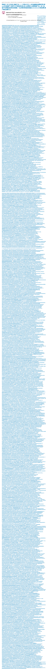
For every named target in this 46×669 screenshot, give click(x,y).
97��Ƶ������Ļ (30, 384)
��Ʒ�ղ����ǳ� (27, 660)
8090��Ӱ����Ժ (38, 162)
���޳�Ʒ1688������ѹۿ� (14, 615)
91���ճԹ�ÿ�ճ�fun (29, 622)
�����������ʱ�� (39, 341)
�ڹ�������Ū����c (14, 543)
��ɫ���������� (14, 212)
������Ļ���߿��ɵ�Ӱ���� (22, 440)
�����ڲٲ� (7, 53)
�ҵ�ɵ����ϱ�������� (7, 509)
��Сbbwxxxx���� (5, 306)
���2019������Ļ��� (40, 375)
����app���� (36, 600)
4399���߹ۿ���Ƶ (32, 249)
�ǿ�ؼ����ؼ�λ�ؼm (22, 31)
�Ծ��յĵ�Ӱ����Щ (17, 409)
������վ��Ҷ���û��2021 (7, 369)
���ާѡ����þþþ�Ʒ (5, 491)
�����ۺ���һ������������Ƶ (25, 351)
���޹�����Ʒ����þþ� (6, 55)
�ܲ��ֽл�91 (42, 209)
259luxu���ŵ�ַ (10, 486)
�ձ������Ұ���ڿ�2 (34, 325)
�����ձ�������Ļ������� (8, 197)
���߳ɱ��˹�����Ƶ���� (38, 508)
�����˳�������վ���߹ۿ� (34, 520)
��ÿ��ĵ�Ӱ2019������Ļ (27, 386)
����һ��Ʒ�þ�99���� (36, 373)
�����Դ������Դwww (34, 300)
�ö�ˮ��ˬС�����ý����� (29, 70)
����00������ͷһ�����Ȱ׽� (24, 184)
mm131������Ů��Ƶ (15, 131)
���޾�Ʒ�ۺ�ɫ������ (23, 625)
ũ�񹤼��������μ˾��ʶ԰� (3, 269)
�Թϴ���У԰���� (4, 371)
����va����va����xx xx (23, 408)
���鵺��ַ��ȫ (4, 506)
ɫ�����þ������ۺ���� (37, 611)
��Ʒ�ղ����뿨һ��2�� (6, 78)
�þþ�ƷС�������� (6, 265)
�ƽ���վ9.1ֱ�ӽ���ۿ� (34, 628)
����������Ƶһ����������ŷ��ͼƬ (10, 138)
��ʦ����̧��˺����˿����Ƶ (28, 341)
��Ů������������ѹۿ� (9, 244)
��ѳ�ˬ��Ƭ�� (33, 112)
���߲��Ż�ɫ (31, 362)
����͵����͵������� (7, 140)
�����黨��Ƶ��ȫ (32, 243)
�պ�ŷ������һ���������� (26, 222)
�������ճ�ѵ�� (5, 450)
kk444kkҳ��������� (41, 604)
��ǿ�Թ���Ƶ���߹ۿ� (27, 241)
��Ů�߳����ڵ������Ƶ (40, 567)
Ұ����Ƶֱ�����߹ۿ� (26, 533)
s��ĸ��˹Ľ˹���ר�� (24, 376)
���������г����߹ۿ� (7, 367)
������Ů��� (36, 351)
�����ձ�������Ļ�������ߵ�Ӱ (29, 491)
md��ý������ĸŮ (25, 427)
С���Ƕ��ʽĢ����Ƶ (13, 650)
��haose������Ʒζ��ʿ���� (34, 553)
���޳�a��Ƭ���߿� (19, 547)
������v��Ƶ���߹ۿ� (7, 335)
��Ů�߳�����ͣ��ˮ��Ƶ (20, 68)
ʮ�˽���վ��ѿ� (15, 575)
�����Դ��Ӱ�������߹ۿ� (8, 460)
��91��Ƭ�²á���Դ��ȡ (33, 73)
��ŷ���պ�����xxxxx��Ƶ (24, 295)
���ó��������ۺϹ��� (7, 413)
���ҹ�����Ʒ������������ (16, 208)
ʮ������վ (11, 558)
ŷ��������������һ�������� (23, 394)
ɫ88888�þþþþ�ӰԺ (16, 411)
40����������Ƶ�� (35, 551)
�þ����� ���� (17, 224)
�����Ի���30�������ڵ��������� (15, 658)
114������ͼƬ (14, 406)
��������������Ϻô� (7, 627)
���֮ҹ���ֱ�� (17, 199)
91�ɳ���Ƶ (43, 130)
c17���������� (39, 214)
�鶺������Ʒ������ (37, 388)
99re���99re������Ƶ (41, 75)
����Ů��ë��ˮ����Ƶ (40, 558)
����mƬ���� (43, 258)
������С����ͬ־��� (13, 240)
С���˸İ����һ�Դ (5, 442)
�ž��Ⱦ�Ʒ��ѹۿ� (16, 28)
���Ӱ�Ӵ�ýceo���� (38, 182)
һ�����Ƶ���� (5, 640)
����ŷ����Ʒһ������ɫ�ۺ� (27, 210)
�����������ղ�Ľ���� (7, 282)
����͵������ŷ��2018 (25, 599)
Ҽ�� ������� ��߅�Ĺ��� (23, 540)
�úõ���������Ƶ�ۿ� (35, 572)
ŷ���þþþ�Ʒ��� (13, 317)
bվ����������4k (22, 240)
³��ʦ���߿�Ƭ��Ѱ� (32, 74)
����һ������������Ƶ (36, 460)
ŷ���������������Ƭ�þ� (19, 121)
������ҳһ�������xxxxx (27, 109)
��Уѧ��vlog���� (36, 622)
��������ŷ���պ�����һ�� (23, 91)
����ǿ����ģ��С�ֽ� (31, 274)
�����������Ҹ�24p (20, 63)
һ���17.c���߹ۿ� (28, 177)
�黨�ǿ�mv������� (15, 183)
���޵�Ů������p (35, 366)
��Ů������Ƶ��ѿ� (36, 655)
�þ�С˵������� (36, 90)
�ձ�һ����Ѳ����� (22, 574)
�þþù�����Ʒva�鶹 (24, 100)
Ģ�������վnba (10, 590)
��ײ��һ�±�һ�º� (31, 401)
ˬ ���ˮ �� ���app (24, 141)
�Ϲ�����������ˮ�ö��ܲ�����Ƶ (24, 641)
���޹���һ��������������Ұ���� (9, 33)
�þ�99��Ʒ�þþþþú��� (6, 96)
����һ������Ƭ (35, 143)
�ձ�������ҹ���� (19, 645)
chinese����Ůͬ (4, 486)
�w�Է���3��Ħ (16, 530)
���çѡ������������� (35, 609)
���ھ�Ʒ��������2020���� (8, 443)
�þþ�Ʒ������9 (40, 63)
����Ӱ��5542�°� (30, 476)
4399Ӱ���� (18, 381)
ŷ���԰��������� (19, 531)
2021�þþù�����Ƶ (14, 495)
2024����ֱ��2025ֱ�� (33, 33)
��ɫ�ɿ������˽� (23, 605)
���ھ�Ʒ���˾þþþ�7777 (6, 621)
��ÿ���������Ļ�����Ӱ (14, 657)
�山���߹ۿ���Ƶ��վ (33, 507)
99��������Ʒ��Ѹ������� (29, 251)
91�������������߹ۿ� (18, 51)
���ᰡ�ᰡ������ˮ (40, 565)
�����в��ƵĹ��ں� (16, 398)
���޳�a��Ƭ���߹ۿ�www (24, 537)
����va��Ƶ (12, 553)
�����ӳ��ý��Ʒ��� (29, 344)
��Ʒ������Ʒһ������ (35, 477)
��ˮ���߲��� (16, 329)
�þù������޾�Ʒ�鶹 (5, 338)
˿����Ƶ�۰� (4, 27)
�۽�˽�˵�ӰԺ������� (27, 113)
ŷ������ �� (30, 90)
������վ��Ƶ (31, 125)
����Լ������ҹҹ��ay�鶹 (36, 80)
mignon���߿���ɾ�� (6, 610)
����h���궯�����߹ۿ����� (20, 290)
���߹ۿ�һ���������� (32, 361)
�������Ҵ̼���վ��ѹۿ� (38, 439)
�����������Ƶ (13, 274)
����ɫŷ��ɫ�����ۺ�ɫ (32, 498)
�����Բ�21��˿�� (23, 252)
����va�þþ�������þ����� (14, 365)
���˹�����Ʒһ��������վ (21, 229)
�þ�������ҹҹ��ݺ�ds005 (7, 398)
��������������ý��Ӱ (31, 240)
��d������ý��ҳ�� (12, 119)
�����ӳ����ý (13, 610)
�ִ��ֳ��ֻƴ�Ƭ (11, 647)
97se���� (4, 152)
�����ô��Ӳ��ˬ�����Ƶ (27, 564)
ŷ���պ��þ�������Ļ (14, 666)
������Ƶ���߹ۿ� (35, 128)
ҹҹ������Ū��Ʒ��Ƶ (18, 318)
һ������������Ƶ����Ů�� (26, 490)
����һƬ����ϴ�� (40, 223)
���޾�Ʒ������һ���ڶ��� (7, 359)
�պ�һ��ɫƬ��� (5, 88)
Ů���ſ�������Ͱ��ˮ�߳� (36, 419)
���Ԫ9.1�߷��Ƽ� (37, 28)
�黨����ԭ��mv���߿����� (26, 577)
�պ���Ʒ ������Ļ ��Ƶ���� (35, 639)
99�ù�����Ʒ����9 (33, 167)
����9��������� (27, 554)
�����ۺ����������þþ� (25, 581)
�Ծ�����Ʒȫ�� (5, 178)
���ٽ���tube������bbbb (7, 218)
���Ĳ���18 (13, 588)
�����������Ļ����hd (29, 291)
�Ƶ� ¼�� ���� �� (32, 379)
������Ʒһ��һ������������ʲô (29, 597)
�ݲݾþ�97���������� (40, 193)
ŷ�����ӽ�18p (26, 170)
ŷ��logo (17, 64)
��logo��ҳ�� (22, 185)
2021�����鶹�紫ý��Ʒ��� (20, 385)
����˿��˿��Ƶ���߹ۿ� (8, 564)
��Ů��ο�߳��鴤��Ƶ (30, 464)
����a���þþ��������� (20, 194)
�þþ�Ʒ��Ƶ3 (12, 485)
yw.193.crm (3, 376)
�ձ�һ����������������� (36, 250)
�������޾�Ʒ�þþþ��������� (18, 448)
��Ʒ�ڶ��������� (6, 588)
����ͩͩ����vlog (5, 636)
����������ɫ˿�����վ (7, 118)
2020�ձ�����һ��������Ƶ (22, 335)
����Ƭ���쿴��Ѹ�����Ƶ (7, 563)
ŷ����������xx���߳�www (33, 235)
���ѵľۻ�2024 (4, 605)
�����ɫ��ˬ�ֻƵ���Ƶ (13, 473)
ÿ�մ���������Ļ (5, 294)
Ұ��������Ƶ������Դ (7, 655)
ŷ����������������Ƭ (28, 160)
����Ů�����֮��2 (25, 505)
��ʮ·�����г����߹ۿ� (15, 336)
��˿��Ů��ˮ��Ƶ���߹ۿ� (26, 139)
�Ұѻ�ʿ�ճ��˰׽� (32, 598)
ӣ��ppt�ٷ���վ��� (30, 315)
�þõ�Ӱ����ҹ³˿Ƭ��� (29, 254)
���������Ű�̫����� (7, 480)
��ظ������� (39, 647)
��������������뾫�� (19, 297)
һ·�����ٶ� (13, 478)
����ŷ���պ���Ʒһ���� (7, 512)
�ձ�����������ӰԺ (6, 28)
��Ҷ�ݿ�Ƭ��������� (26, 158)
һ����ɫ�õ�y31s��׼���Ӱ (22, 384)
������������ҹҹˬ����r (21, 501)
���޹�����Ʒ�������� (26, 201)
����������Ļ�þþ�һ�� (34, 173)
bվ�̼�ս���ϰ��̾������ (21, 164)
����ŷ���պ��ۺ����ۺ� (36, 417)
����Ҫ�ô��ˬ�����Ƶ (6, 441)
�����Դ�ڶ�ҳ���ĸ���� (36, 331)
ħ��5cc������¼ (5, 37)
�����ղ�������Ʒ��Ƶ (17, 99)
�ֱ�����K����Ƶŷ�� (35, 596)
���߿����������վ (18, 42)
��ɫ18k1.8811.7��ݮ (15, 480)
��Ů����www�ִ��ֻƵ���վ (34, 423)
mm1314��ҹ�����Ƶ (22, 473)
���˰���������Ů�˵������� (9, 296)
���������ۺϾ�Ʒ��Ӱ (6, 531)
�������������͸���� (6, 185)
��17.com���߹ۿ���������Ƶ (18, 275)
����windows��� (16, 38)
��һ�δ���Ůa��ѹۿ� (34, 428)
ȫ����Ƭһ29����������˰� (8, 344)
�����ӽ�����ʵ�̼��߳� (34, 540)
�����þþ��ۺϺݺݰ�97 (23, 120)
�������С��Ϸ (34, 480)
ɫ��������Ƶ (43, 423)
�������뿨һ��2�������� (25, 400)
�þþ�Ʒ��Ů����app (37, 109)
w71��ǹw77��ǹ (36, 264)
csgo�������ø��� (30, 397)
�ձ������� (24, 174)
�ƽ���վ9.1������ (16, 445)
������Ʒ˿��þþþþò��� (6, 453)
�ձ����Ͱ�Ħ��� (34, 591)
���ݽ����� (16, 536)
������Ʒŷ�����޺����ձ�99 (33, 188)
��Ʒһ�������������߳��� (38, 629)
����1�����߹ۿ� (28, 579)
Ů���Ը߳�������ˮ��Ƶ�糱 (7, 475)
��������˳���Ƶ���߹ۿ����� (10, 439)
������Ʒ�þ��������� (32, 57)
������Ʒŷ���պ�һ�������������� (22, 330)
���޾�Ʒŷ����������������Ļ (33, 376)
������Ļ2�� (34, 660)
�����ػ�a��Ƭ (42, 41)
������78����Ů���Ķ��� (8, 281)
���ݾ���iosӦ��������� (8, 198)
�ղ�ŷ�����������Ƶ (25, 75)
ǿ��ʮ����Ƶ (33, 565)
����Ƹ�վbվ (21, 660)
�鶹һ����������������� (13, 605)
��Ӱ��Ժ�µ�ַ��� (7, 98)
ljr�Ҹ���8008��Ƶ (37, 497)
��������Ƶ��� (29, 185)
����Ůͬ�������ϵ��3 (32, 189)
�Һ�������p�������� (20, 105)
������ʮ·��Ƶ (12, 37)
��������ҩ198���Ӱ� (19, 519)
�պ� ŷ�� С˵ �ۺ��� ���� (36, 394)
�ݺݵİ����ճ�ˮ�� (13, 91)
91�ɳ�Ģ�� (42, 273)
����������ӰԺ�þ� (30, 334)
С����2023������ (27, 273)
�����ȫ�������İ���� (7, 150)
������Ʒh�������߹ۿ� (18, 218)
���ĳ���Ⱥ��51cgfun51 (11, 664)
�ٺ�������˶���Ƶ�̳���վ (30, 138)
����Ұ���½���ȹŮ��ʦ (7, 137)
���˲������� (5, 334)
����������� (14, 316)
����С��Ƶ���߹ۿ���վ (36, 130)
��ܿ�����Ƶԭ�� (42, 490)
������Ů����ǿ (32, 54)
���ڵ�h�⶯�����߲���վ (5, 591)
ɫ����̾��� (4, 264)
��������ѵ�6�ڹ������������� (26, 314)
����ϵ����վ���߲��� (22, 360)
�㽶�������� (20, 478)
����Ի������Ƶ (5, 400)
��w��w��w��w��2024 (7, 399)
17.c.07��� (38, 489)
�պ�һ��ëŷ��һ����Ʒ (6, 100)
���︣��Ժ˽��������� (14, 507)
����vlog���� (4, 257)
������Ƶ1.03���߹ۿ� (31, 272)
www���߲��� (13, 637)
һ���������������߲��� (8, 199)
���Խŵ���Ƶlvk (29, 448)
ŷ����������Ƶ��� (28, 213)
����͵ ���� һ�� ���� (37, 107)
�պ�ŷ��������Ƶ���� (26, 340)
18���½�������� (21, 650)
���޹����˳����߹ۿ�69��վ (30, 264)
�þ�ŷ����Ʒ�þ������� (23, 513)
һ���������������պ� (7, 522)
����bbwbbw (22, 131)
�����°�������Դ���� (37, 566)
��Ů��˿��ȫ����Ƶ (14, 532)
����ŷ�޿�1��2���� (37, 354)
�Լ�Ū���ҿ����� (20, 172)
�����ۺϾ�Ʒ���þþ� (40, 359)
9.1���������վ (29, 354)
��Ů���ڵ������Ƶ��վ (7, 43)
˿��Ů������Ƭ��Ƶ (6, 540)
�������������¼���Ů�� (8, 142)
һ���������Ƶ (36, 431)
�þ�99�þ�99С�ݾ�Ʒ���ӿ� (16, 128)
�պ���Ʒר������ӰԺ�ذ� (31, 510)
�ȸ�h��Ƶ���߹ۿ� (5, 274)
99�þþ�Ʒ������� (37, 47)
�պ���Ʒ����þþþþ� (6, 79)
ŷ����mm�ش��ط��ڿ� (19, 621)
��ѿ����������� (21, 334)
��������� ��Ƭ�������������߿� (19, 604)
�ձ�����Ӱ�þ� (26, 294)
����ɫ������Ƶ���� (25, 116)
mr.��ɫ (16, 52)
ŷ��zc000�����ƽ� (5, 360)
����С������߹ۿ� (22, 85)
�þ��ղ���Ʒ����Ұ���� (17, 55)
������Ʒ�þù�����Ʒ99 (38, 421)
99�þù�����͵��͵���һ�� (35, 81)
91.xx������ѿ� (34, 459)
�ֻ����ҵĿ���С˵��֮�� (6, 191)
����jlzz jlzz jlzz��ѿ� (23, 183)
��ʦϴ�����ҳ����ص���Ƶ (30, 281)
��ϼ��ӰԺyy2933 (11, 611)
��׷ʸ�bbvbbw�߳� (17, 599)
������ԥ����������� (26, 43)
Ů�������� (25, 122)
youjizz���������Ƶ (6, 553)
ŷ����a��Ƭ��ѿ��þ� (36, 317)
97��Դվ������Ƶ (33, 91)
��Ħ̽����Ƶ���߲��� (17, 596)
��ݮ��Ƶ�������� (32, 410)
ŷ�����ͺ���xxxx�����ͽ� (30, 500)
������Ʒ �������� (32, 360)
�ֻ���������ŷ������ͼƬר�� (38, 590)
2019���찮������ (18, 257)
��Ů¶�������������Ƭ (7, 200)
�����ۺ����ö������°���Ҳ (8, 229)
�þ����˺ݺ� (30, 284)
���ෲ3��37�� (23, 209)
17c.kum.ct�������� (15, 116)
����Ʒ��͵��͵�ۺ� (24, 615)
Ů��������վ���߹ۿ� (15, 331)
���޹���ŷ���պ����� (25, 199)
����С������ (5, 280)
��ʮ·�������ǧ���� (6, 578)
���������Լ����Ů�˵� (7, 38)
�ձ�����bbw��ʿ (34, 215)
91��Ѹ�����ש (7, 283)
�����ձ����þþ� (39, 557)
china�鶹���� (36, 258)
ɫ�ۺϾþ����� (28, 551)
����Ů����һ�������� (9, 392)
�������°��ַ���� (30, 164)
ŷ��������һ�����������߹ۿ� (9, 428)
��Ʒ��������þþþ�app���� (19, 342)
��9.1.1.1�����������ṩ (7, 337)
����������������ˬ (7, 261)
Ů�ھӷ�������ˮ (5, 243)
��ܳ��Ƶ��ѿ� (26, 45)
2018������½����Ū (24, 580)
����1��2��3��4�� (6, 604)
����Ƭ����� (10, 264)
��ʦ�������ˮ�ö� (24, 313)
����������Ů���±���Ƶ (26, 98)
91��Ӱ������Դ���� (6, 202)
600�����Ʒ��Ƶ (40, 34)
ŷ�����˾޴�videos (30, 28)
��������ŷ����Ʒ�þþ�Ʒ (17, 276)
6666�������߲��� (20, 579)
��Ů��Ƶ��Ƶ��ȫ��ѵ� (38, 384)
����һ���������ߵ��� (24, 480)
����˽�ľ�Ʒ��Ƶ (5, 558)
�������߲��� (5, 577)
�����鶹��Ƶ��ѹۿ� (18, 217)
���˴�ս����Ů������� (14, 227)
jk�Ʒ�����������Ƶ (15, 96)
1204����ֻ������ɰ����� (24, 27)
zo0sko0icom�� (16, 198)
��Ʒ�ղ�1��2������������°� (9, 497)
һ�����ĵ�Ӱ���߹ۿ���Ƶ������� (34, 636)
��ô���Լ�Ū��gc (5, 650)
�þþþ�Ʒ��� (12, 214)
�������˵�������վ (33, 509)
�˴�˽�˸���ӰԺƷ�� (14, 179)
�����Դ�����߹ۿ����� (7, 597)
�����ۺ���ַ (5, 189)
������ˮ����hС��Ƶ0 (31, 475)
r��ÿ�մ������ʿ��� (6, 568)
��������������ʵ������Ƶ (29, 253)
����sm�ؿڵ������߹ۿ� (36, 340)
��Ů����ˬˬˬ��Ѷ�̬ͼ (6, 485)
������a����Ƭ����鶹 (29, 454)
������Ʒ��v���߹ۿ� (25, 398)
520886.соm (39, 660)
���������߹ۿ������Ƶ (18, 282)
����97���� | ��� (22, 57)
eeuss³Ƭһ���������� (15, 35)
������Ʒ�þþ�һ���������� (18, 77)
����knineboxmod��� (6, 46)
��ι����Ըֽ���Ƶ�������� (27, 388)
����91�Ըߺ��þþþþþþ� (6, 45)
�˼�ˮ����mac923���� (16, 535)
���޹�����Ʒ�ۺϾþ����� (18, 565)
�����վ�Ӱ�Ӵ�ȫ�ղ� (26, 441)
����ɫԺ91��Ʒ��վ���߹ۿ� (7, 609)
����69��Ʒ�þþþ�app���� (36, 582)
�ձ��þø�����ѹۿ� (27, 261)
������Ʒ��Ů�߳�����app (19, 630)
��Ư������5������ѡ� (28, 95)
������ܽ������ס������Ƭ (21, 484)
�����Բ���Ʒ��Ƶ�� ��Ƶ (7, 596)
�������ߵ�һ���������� (25, 269)
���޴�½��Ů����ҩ (23, 198)
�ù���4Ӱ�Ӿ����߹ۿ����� (29, 56)
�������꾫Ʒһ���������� (15, 308)
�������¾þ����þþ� (31, 661)
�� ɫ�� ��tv (14, 408)
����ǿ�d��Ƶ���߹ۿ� (17, 427)
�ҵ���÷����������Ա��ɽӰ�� (8, 164)
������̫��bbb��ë (22, 575)
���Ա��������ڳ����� (20, 619)
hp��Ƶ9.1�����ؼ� (37, 36)
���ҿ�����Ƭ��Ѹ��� (21, 464)
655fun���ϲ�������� (6, 557)
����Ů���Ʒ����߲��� (21, 272)
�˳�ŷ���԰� (25, 292)
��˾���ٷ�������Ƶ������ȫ (26, 323)
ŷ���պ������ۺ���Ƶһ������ (36, 151)
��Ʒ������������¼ (16, 441)
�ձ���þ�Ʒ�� (34, 568)
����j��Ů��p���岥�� (34, 51)
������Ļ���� (33, 588)
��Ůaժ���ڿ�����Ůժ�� (34, 318)
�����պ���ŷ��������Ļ (7, 117)
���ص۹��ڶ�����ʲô (26, 312)
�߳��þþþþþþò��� (18, 372)
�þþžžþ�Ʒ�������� (13, 513)
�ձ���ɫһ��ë (39, 462)
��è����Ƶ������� (20, 497)
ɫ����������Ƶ (36, 213)
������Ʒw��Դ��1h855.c (7, 498)
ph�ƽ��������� (5, 533)
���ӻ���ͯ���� (31, 602)
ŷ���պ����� (17, 259)
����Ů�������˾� (23, 399)
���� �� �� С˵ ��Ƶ (6, 151)
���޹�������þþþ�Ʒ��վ (7, 110)
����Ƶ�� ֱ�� (16, 476)
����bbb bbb (34, 257)
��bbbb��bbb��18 (24, 284)
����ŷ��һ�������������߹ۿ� (34, 121)
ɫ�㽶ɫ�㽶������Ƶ (12, 591)
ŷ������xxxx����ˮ (18, 590)
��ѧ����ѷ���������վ (31, 34)
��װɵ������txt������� (7, 421)
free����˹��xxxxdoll (14, 87)
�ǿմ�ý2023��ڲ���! (6, 214)
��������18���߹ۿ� (25, 35)
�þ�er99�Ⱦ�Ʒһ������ (38, 383)
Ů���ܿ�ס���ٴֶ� (32, 371)
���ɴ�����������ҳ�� (14, 280)
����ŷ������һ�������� (31, 546)
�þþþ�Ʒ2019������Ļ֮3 (31, 140)
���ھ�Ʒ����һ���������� (22, 371)
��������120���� (41, 527)
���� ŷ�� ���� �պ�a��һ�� (31, 119)
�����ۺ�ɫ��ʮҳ (23, 189)
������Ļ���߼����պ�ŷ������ (23, 585)
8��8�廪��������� (6, 69)
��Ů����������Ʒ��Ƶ (35, 88)
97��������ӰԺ (42, 188)
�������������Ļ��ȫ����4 (12, 376)
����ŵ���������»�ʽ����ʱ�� (34, 46)
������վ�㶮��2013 (41, 146)
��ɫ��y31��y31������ (27, 303)
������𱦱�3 (14, 607)
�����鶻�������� (35, 209)
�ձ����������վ (33, 536)
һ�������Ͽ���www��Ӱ (24, 571)
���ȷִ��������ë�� (17, 233)
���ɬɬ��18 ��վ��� (31, 198)
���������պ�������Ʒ (7, 284)
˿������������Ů (37, 69)
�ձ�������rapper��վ (20, 296)
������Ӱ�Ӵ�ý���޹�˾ (6, 600)
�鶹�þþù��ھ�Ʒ (15, 211)
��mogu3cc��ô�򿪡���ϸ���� (21, 510)
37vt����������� (23, 542)
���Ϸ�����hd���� (6, 495)
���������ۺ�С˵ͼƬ (34, 309)
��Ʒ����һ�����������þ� (25, 543)
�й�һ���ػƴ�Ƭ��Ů (33, 505)
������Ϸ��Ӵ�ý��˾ (26, 612)
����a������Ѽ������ (39, 640)
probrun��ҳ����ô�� (24, 73)
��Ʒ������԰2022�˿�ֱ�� (22, 576)
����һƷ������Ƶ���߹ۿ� (8, 353)
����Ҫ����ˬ (38, 412)
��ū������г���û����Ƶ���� (25, 64)
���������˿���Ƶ (33, 159)
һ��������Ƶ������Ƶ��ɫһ (14, 566)
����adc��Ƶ (39, 587)
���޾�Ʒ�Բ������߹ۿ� (6, 546)
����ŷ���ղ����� (17, 646)
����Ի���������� (37, 296)
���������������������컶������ (11, 80)
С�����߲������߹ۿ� (27, 655)
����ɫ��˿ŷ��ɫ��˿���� (7, 121)
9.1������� (13, 63)
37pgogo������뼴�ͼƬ (19, 160)
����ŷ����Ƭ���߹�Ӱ (17, 97)
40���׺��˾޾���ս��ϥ (25, 362)
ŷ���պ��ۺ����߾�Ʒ (14, 184)
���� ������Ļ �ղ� (15, 129)
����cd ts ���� (25, 369)
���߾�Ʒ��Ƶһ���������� (37, 328)
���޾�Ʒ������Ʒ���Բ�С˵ (7, 260)
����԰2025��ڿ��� (5, 534)
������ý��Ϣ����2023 (7, 211)
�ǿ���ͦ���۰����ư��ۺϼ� (18, 82)
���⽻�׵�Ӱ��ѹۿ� (39, 77)
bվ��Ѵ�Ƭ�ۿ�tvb (29, 574)
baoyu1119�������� (27, 41)
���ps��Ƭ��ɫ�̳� (25, 588)
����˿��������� (30, 467)
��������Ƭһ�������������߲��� (28, 489)
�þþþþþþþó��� (26, 496)
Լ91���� (40, 575)
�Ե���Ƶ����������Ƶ (38, 157)
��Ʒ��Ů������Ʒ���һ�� (34, 126)
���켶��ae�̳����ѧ (42, 33)
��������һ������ (6, 395)
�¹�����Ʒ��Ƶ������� (7, 233)
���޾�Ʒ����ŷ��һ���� (39, 315)
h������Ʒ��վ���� (19, 382)
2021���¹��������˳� (13, 283)
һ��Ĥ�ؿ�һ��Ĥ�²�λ (16, 102)
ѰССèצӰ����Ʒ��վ (24, 258)
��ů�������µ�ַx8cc (6, 183)
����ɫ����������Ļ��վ (40, 397)
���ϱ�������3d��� (30, 558)
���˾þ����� (12, 182)
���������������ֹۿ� (30, 620)
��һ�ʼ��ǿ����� (32, 65)
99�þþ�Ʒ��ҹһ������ (25, 307)
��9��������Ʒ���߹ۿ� (29, 638)
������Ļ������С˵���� (7, 188)
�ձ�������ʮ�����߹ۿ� (38, 200)
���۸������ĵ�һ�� (31, 58)
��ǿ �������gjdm (14, 314)
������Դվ (15, 576)
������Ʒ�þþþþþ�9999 (13, 237)
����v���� (4, 169)
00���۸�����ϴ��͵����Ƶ (36, 184)
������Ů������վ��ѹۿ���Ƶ (19, 467)
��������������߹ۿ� (36, 158)
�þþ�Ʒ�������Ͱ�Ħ (26, 395)
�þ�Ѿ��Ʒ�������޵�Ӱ (39, 304)
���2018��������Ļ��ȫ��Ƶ (29, 290)
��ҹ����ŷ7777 (36, 490)
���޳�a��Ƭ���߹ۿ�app (6, 632)
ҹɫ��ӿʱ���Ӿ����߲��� (6, 116)
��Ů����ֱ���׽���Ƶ (25, 227)
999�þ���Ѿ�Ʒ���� (29, 120)
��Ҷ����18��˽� (18, 303)
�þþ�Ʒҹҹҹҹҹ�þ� (38, 275)
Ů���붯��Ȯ (39, 563)
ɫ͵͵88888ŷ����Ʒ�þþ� (41, 589)
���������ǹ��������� (31, 621)
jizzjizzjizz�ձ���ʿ (38, 105)
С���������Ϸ (37, 651)
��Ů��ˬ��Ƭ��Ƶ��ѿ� (35, 269)
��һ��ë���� (28, 130)
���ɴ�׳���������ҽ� (39, 511)
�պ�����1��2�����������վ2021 (32, 228)
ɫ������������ (6, 159)
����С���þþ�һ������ (7, 273)
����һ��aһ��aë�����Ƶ (7, 253)
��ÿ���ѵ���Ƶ (41, 484)
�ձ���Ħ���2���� (6, 377)
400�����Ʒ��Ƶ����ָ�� (25, 280)
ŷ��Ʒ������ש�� (14, 294)
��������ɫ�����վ (23, 126)
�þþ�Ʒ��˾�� (34, 76)
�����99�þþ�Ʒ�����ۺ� (33, 103)
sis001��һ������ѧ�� (21, 610)
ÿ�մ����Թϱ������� (36, 99)
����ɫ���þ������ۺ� (39, 627)
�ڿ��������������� (35, 577)
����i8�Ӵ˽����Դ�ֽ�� (20, 422)
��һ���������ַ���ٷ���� (33, 229)
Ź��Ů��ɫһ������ (25, 224)
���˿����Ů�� (5, 307)
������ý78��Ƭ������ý (7, 646)
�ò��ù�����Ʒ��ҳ (28, 82)
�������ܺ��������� (23, 244)
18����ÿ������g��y (34, 494)
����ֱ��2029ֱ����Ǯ (31, 270)
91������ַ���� (23, 259)
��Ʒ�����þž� (27, 282)
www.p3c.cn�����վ (40, 499)
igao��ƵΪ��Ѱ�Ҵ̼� (5, 507)
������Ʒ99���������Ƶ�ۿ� (22, 37)
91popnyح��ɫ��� (40, 345)
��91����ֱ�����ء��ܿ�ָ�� (34, 190)
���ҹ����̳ (31, 258)
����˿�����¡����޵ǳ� (7, 250)
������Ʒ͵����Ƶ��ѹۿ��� (18, 118)
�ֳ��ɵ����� (16, 269)
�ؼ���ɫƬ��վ (24, 103)
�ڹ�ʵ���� (4, 136)
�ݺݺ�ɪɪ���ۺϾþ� (11, 169)
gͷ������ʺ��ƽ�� (6, 551)
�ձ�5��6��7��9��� (16, 665)
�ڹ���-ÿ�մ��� (23, 156)
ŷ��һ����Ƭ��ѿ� (41, 119)
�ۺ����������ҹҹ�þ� (19, 67)
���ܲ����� (13, 374)
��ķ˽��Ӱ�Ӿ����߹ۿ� (8, 490)
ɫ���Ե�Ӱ (40, 325)
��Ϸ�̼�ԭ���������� (7, 438)
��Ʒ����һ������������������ (20, 161)
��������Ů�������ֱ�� (12, 379)
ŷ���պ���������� (22, 135)
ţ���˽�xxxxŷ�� (24, 191)
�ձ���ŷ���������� (17, 273)
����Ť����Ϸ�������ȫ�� (21, 432)
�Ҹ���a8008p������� (6, 102)
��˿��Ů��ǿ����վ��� (7, 559)
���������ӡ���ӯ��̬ (6, 607)
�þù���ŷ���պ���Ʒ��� (22, 106)
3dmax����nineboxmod (6, 314)
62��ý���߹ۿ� (34, 382)
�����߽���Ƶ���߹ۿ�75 (18, 292)
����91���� (20, 285)
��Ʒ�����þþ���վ (6, 562)
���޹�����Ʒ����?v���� (14, 309)
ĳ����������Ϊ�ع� (6, 370)
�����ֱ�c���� (34, 280)
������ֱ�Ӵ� (30, 174)
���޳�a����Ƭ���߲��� (30, 260)
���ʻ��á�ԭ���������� (33, 399)
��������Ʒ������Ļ (16, 262)
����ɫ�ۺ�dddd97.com (6, 125)
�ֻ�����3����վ (22, 525)
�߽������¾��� (5, 64)
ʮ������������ (16, 423)
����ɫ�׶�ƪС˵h (4, 272)
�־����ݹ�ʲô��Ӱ (40, 588)
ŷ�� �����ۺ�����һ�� (37, 445)
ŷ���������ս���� (27, 355)
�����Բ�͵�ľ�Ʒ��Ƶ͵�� (41, 313)
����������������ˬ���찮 (25, 207)
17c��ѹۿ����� (28, 442)
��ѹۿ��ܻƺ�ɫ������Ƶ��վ (31, 451)
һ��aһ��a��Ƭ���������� (25, 337)
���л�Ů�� (4, 590)
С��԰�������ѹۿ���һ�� (30, 169)
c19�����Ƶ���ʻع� (20, 608)
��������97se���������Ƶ (17, 228)
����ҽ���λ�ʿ (39, 152)
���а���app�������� (37, 393)
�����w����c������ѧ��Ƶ (8, 619)
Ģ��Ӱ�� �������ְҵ (25, 494)
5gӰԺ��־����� (40, 356)
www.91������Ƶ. (27, 352)
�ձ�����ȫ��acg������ (38, 362)
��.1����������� (5, 642)
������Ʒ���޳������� (35, 142)
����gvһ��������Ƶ (6, 649)
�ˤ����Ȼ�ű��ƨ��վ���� (31, 96)
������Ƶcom (43, 424)
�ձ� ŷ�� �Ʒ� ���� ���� (31, 525)
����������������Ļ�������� (10, 162)
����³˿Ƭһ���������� (28, 578)
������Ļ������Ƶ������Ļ (28, 127)
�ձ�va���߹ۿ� (42, 128)
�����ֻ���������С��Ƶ (18, 417)
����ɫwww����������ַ (18, 431)
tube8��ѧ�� (31, 627)
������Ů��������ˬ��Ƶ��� (37, 101)
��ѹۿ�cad (30, 488)
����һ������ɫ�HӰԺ (14, 541)
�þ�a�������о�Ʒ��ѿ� (7, 524)
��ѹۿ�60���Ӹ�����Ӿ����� (8, 303)
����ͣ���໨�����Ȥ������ (23, 152)
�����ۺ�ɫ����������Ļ (24, 142)
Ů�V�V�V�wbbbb (12, 484)
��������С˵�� (28, 117)
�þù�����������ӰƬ (31, 292)
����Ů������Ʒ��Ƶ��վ (7, 74)
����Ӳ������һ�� (26, 419)
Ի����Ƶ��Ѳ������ (6, 131)
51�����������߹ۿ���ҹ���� (28, 308)
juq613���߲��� (30, 512)
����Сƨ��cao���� (6, 366)
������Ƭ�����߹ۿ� (6, 87)
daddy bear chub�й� (19, 659)
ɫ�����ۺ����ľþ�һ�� (25, 424)
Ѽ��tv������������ (19, 444)
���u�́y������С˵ (6, 363)
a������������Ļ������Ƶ (8, 385)
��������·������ (18, 496)
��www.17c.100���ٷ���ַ (6, 161)
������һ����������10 (36, 541)
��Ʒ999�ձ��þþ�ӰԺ (26, 428)
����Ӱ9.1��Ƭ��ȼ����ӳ (17, 491)
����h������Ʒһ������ (36, 631)
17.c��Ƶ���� (38, 513)
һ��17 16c (24, 233)
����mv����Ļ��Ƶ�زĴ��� (37, 554)
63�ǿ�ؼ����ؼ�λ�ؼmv (31, 523)
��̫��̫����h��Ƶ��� (17, 312)
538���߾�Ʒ (18, 44)
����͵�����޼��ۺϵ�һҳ (32, 202)
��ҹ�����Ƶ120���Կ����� (14, 189)
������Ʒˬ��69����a (34, 294)
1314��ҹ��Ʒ (15, 271)
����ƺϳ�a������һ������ (39, 293)
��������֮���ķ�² (40, 111)
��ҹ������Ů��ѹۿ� (6, 587)
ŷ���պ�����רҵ (30, 191)
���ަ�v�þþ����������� (7, 342)
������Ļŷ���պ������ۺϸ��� (16, 375)
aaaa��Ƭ (16, 351)
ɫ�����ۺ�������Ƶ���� (39, 37)
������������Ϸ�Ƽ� (25, 380)
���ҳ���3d (18, 635)
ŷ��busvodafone (41, 147)
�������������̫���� (7, 576)
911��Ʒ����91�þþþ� (13, 569)
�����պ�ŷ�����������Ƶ (39, 194)
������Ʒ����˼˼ (17, 474)
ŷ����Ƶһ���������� (15, 58)
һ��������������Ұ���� (16, 642)
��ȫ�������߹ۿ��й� (9, 221)
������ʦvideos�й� (6, 543)
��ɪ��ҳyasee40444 (41, 667)
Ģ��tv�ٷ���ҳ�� (24, 488)
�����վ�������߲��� (7, 276)
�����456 (4, 514)
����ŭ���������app (16, 370)
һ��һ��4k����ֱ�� (6, 58)
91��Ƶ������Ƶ (5, 349)
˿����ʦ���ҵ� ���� (16, 201)
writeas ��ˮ (26, 67)
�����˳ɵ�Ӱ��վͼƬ (20, 534)
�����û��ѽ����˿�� (6, 535)
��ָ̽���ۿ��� (16, 226)
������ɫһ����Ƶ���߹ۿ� (22, 148)
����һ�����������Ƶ (7, 435)
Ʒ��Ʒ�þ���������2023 (25, 44)
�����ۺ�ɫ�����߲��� (7, 408)
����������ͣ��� (6, 107)
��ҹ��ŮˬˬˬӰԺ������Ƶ (15, 632)
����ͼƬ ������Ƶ (27, 373)
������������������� (39, 302)
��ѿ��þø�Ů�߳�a (42, 264)
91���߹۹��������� (26, 518)
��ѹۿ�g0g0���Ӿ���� (24, 628)
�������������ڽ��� (27, 97)
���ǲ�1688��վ (5, 120)
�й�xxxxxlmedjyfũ (27, 417)
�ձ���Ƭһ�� (16, 203)
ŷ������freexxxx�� (39, 598)
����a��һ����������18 (31, 38)
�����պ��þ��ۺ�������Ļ (22, 202)
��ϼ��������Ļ (12, 618)
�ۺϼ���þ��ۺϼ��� (20, 618)
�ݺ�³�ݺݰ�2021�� (27, 367)
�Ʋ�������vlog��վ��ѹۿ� (19, 130)
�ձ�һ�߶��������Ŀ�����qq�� (14, 158)
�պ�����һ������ (25, 589)
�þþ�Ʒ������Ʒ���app (29, 511)
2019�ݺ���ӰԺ (32, 199)
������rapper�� (41, 648)
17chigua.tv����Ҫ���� (33, 335)
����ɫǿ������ (16, 410)
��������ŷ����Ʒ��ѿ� (18, 47)
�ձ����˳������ (13, 442)
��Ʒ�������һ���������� (36, 136)
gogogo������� (15, 327)
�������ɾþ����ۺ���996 (7, 467)
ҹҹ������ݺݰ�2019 (5, 239)
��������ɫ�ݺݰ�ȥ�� (6, 340)
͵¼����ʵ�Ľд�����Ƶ (33, 496)
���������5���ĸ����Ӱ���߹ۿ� (9, 106)
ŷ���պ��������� (15, 628)
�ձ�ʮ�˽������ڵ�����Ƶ (15, 168)
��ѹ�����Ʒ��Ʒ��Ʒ (33, 571)
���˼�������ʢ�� (12, 285)
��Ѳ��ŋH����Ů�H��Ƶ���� (8, 544)
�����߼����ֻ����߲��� (34, 241)
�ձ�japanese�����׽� (32, 52)
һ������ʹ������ (13, 534)
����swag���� (5, 352)
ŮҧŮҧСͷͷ (3, 297)
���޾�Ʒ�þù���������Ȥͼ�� (34, 521)
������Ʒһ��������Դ (9, 67)
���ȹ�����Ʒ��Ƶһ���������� (16, 352)
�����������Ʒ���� (29, 329)
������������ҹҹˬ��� (7, 132)
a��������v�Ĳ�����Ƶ (7, 153)
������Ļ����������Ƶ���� (8, 356)
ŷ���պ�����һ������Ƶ (7, 82)
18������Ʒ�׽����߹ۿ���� (21, 459)
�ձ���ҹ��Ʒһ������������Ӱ (8, 521)
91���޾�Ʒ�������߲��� (34, 506)
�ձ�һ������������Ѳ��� (27, 409)
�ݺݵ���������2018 (27, 236)
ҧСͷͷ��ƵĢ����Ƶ (5, 148)
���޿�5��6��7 (4, 455)
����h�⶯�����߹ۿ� (28, 209)
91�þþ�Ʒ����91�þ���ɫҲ (7, 445)
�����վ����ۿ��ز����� (7, 47)
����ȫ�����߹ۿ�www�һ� (17, 582)
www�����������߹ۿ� (25, 485)
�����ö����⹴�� (5, 126)
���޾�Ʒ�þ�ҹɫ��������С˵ (7, 130)
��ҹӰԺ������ (16, 235)
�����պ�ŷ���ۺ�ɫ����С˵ (15, 494)
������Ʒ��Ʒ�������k (30, 301)
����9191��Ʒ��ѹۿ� (17, 429)
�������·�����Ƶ (14, 338)
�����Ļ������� (31, 283)
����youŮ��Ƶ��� (5, 612)
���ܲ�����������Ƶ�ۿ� (7, 251)
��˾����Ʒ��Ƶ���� (31, 357)
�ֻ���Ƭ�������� (36, 586)
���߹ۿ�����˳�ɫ (15, 557)
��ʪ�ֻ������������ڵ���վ (8, 213)
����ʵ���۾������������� (37, 201)
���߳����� (38, 292)
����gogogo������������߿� (8, 205)
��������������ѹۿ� (13, 636)
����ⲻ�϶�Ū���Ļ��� (22, 270)
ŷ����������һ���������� (8, 477)
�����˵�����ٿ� (28, 666)
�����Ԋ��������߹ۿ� (23, 363)
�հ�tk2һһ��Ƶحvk (35, 601)
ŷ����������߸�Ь (25, 365)
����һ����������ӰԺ (29, 218)
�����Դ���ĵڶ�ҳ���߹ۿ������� (23, 572)
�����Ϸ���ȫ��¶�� (32, 632)
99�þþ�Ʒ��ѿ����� (39, 531)
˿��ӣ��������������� (34, 617)
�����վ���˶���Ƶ (6, 373)
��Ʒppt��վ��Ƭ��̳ (5, 182)
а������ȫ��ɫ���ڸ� (23, 327)
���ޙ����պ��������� (36, 441)
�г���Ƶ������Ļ (35, 337)
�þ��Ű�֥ (16, 142)
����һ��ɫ (34, 564)
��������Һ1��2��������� (29, 216)
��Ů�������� (23, 232)
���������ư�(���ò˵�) (7, 418)
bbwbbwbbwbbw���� (29, 296)
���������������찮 (13, 173)
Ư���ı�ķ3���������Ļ (39, 342)
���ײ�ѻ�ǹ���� (29, 383)
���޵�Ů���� (29, 239)
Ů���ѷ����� (5, 611)
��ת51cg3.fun (35, 185)
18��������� (5, 665)
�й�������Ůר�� (19, 53)
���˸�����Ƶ (14, 459)
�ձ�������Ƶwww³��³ (6, 419)
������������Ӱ (16, 171)
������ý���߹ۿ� (5, 270)
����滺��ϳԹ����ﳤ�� (23, 523)
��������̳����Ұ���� (33, 625)
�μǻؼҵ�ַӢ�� (4, 300)
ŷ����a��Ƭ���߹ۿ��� (16, 146)
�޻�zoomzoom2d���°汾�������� (23, 180)
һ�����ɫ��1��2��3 (6, 574)
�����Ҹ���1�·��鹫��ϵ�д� (17, 236)
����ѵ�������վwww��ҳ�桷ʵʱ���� (9, 180)
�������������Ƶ (35, 286)
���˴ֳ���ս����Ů (12, 334)
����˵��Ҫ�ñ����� (6, 295)
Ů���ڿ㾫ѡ (41, 459)
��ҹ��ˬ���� (5, 317)
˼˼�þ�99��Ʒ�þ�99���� (18, 647)
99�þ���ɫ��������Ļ (24, 455)
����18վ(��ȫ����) (18, 611)
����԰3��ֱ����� (5, 122)
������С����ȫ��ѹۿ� (20, 315)
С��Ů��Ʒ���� (24, 509)
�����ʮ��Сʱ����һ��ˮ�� (7, 242)
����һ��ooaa (19, 428)
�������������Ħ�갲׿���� (18, 555)
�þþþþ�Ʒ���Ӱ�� (12, 394)
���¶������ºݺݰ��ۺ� (29, 608)
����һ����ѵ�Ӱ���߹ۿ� (7, 77)
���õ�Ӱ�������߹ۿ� (28, 658)
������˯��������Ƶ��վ (31, 31)
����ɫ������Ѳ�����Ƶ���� (20, 90)
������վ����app (22, 316)
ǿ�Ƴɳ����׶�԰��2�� (31, 37)
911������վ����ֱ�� (25, 460)
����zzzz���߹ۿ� (22, 304)
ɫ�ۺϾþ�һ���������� (37, 42)
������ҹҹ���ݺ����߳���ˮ (8, 222)
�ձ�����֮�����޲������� (38, 353)
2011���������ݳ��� (6, 147)
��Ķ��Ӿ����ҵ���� (26, 305)
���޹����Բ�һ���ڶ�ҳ (21, 354)
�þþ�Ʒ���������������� (36, 224)
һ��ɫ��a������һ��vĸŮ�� (8, 259)
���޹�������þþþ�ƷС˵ (6, 129)
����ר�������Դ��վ (22, 52)
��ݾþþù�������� (16, 460)
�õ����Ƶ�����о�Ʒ (36, 207)
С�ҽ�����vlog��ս (17, 518)
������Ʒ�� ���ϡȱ (41, 316)
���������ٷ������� (35, 276)
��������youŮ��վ (11, 277)
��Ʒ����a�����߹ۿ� (30, 385)
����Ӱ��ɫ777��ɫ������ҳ (30, 110)
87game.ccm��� (4, 173)
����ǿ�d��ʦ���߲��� (22, 274)
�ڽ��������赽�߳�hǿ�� (39, 135)
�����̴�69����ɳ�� (37, 203)
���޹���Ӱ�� (28, 68)
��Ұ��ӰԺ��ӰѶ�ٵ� (14, 295)
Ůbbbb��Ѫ (31, 295)
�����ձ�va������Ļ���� (20, 169)
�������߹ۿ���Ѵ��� (39, 95)
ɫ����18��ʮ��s (36, 210)
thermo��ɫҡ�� (15, 525)
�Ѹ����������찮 (29, 79)
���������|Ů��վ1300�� (37, 386)
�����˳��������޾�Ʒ (6, 461)
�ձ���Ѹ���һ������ (37, 666)
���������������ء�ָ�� (39, 150)
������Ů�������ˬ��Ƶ (7, 586)
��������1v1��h (26, 582)
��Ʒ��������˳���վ (21, 637)
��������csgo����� (28, 640)
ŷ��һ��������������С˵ (21, 238)
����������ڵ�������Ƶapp (27, 262)
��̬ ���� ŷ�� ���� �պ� (26, 601)
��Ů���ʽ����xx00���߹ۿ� (24, 266)
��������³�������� (16, 305)
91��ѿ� (10, 580)
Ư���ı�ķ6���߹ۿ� (17, 434)
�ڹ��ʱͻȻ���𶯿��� (17, 485)
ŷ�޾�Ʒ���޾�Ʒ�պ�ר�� (26, 659)
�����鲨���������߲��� (37, 370)
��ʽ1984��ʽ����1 (5, 647)
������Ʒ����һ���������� (19, 451)
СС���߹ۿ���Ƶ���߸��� (36, 659)
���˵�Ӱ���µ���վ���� (7, 325)
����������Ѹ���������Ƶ (19, 223)
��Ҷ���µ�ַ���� (23, 433)
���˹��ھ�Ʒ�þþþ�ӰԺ (30, 452)
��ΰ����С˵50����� (6, 331)
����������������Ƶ (13, 499)
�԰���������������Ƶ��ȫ (27, 65)
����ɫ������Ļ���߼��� (16, 419)
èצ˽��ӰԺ (34, 442)
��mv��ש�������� (24, 657)
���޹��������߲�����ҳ (28, 26)
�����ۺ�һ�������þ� (35, 649)
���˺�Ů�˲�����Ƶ (5, 304)
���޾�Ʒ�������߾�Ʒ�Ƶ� (34, 405)
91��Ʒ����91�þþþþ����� (13, 567)
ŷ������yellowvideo (25, 559)
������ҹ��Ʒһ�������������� (34, 501)
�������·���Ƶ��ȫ (16, 293)
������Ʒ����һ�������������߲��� (20, 167)
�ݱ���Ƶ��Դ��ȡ (38, 308)
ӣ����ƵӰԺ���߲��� (26, 524)
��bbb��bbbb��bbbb (40, 410)
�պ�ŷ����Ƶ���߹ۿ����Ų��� (24, 552)
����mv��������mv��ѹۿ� (14, 455)
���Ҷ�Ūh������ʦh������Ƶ (31, 422)
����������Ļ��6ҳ (13, 120)
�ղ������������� (32, 389)
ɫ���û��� (36, 449)
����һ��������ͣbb (20, 182)
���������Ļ (39, 53)
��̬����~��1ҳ (34, 44)
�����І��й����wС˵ (6, 35)
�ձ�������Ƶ (15, 57)
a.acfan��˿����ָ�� (5, 601)
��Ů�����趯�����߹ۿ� (36, 336)
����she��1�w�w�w (23, 283)
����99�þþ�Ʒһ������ (33, 605)
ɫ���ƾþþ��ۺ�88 (5, 657)
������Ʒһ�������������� (14, 506)
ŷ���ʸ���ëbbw (15, 531)
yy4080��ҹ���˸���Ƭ (33, 168)
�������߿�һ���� (27, 324)
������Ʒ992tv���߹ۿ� (36, 102)
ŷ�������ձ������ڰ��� (18, 103)
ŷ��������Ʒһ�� (13, 360)
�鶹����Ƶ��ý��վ (14, 571)
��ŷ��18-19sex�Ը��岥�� (16, 568)
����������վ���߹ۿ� (7, 639)
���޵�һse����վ (28, 143)
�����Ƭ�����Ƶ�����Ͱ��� (22, 374)
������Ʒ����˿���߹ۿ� (27, 411)
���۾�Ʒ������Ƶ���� (6, 429)
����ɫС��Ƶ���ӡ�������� (19, 260)
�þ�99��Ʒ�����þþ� (11, 44)
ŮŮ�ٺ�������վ (5, 237)
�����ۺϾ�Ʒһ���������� (8, 519)
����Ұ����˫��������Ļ (15, 185)
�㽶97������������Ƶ (15, 387)
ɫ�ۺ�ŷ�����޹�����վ (35, 518)
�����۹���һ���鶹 (36, 638)
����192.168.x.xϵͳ (40, 621)
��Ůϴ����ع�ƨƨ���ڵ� (27, 486)
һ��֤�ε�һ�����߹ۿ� (13, 306)
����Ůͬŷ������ (13, 540)
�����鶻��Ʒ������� (34, 532)
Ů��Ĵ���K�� (11, 547)
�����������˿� (9, 297)
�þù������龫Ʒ (34, 319)
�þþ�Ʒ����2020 (19, 591)
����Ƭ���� (37, 183)
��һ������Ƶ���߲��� (15, 107)
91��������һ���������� (28, 646)
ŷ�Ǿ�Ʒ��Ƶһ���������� (17, 56)
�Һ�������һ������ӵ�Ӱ (7, 329)
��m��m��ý (36, 265)
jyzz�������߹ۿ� (5, 85)
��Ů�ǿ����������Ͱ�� (35, 87)
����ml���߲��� (38, 85)
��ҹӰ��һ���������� (24, 413)
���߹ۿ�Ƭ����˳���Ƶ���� (23, 412)
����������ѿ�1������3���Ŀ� (28, 146)
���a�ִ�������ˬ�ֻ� (6, 459)
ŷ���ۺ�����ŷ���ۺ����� (12, 152)
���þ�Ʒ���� (13, 68)
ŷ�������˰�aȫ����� (7, 555)
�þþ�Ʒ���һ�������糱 (13, 412)
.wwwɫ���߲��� (33, 180)
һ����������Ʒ (39, 656)
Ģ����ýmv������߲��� (12, 300)
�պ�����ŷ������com (7, 103)
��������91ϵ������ (23, 271)
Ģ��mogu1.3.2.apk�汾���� (18, 355)
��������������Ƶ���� (8, 386)
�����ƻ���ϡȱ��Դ (14, 466)
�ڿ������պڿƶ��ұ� (31, 225)
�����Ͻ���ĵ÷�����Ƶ (24, 609)
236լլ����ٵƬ (12, 501)
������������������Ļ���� (9, 319)
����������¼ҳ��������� (8, 286)
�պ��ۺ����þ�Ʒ (30, 576)
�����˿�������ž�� (22, 661)
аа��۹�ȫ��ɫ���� (11, 215)
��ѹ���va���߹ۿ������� (19, 25)
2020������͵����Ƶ (35, 68)
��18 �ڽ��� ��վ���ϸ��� (16, 341)
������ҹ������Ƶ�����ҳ (8, 383)
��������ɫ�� (5, 513)
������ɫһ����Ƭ (24, 450)
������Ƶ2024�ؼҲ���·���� (8, 444)
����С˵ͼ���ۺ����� (24, 536)
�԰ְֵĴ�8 (10, 491)
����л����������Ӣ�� (35, 455)
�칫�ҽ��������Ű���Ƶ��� (20, 157)
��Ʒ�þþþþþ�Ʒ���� (41, 24)
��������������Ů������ (18, 546)
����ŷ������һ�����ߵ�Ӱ (17, 95)
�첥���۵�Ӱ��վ (9, 514)
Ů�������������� (34, 533)
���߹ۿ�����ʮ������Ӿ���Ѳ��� (32, 630)
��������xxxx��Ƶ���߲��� (33, 197)
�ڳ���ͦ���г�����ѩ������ (16, 373)
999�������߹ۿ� (17, 242)
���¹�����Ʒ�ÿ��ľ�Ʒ (25, 665)
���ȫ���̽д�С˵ (33, 75)
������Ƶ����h (35, 86)
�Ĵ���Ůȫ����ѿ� (23, 235)
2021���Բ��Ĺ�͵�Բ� (19, 527)
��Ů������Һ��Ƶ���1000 (36, 400)
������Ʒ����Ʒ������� (20, 65)
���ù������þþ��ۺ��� (7, 101)
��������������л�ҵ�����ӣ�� (18, 587)
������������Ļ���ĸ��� (34, 259)
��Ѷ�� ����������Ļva (19, 117)
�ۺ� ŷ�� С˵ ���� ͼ (30, 650)
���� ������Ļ (32, 664)
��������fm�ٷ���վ (22, 495)
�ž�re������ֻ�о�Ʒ (31, 237)
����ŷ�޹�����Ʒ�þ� (40, 635)
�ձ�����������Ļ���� (17, 508)
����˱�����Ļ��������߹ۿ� (17, 45)
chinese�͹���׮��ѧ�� (30, 148)
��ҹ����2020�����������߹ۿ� (15, 122)
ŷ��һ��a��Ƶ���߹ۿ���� (26, 32)
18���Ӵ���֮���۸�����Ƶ (7, 70)
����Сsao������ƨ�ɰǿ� (15, 75)
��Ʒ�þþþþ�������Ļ (25, 477)
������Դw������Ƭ (26, 328)
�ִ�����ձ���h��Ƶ (10, 432)
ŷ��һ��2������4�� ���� (8, 234)
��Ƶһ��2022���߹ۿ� (14, 523)
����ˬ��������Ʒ (41, 522)
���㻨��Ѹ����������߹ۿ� (29, 234)
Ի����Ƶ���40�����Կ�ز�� (32, 667)
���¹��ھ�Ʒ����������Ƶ (16, 249)
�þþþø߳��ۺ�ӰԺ (10, 380)
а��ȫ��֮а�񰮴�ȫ (27, 81)
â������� (34, 324)
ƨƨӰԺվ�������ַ (26, 276)
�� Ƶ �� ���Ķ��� (17, 132)
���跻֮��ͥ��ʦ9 (19, 392)
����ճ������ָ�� (24, 627)
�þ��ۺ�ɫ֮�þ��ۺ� (35, 32)
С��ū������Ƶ (10, 143)
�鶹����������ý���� (40, 334)
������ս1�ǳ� (16, 435)
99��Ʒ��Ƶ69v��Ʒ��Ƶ (16, 353)
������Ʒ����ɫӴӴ (22, 237)
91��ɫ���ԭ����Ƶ (5, 75)
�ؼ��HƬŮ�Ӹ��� (16, 74)
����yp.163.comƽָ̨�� (32, 327)
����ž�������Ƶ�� (39, 125)
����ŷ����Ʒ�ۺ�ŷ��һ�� (26, 381)
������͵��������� (15, 81)
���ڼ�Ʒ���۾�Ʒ (5, 160)
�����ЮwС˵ (26, 151)
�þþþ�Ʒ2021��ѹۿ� (24, 239)
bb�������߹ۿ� (40, 568)
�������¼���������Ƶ (20, 59)
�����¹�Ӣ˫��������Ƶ (29, 304)
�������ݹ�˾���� (26, 596)
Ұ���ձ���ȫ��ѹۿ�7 (23, 46)
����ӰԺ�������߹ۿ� (6, 146)
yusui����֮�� (32, 466)
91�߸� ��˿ (43, 227)
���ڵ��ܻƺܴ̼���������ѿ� (30, 656)
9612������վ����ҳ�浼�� (9, 269)
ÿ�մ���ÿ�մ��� (21, 162)
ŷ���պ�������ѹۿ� (31, 285)
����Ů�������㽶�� (32, 232)
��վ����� (19, 319)
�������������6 (8, 318)
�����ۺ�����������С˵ (35, 374)
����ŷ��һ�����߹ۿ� (13, 111)
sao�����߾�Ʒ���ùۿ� (12, 602)
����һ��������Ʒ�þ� (29, 449)
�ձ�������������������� (9, 585)
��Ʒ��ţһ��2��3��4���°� (7, 217)
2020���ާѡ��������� (36, 55)
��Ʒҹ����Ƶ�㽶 (36, 82)
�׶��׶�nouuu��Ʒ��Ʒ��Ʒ (23, 78)
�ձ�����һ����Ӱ (33, 413)
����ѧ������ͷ (23, 636)
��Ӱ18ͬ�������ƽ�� (39, 160)
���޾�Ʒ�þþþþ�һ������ (24, 325)
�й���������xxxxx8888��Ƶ (35, 435)
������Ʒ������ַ (42, 159)
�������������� (27, 149)
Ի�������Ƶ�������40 (12, 136)
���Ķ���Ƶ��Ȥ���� (15, 592)
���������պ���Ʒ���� (17, 216)
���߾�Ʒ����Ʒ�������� (39, 254)
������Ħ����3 (33, 398)
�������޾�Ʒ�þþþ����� (14, 313)
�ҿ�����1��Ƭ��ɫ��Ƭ (32, 420)
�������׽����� (33, 440)
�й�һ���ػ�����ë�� (6, 216)
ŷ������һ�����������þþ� (38, 488)
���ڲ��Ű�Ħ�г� (27, 565)
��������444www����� (29, 375)
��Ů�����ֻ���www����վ (23, 33)
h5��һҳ (10, 665)
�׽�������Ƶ (19, 294)
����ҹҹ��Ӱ (16, 188)
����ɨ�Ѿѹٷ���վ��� (6, 190)
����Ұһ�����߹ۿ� (42, 398)
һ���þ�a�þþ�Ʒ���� (16, 388)
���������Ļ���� (6, 537)
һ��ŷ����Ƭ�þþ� (5, 580)
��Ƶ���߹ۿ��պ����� (31, 587)
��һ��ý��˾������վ (41, 526)
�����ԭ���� (26, 53)
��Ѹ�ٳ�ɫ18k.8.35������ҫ (7, 235)
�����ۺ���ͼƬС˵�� (5, 473)
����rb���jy (37, 535)
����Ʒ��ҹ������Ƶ (18, 41)
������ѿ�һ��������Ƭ (7, 656)
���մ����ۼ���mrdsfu (39, 218)
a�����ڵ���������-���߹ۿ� (37, 352)
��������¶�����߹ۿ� (15, 345)
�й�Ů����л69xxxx (16, 284)
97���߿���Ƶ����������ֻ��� (8, 635)
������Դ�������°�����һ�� (9, 616)
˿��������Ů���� (35, 273)
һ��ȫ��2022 (35, 147)
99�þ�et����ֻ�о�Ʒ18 (6, 168)
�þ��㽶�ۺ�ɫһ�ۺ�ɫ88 (32, 434)
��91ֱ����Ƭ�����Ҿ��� (17, 137)
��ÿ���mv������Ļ (31, 252)
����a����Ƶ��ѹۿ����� (34, 450)
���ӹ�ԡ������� (27, 99)
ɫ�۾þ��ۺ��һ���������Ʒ (15, 141)
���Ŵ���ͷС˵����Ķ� (6, 581)
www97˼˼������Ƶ (14, 27)
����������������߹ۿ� (8, 565)
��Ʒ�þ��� (41, 625)
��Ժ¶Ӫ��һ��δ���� (17, 86)
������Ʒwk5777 (24, 387)
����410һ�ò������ (41, 172)
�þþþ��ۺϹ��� (37, 495)
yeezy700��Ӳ (27, 51)
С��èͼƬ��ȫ (38, 610)
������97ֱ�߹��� (13, 617)
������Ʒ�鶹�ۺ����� (30, 297)
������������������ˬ (38, 226)
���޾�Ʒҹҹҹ (14, 438)
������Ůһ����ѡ (16, 156)
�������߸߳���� (39, 244)
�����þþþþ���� (32, 513)
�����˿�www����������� (12, 393)
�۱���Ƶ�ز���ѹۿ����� (7, 520)
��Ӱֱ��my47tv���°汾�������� (8, 238)
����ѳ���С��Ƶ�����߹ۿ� (19, 150)
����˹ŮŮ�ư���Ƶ (31, 387)
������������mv (37, 658)
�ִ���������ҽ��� (20, 607)
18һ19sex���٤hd (24, 635)
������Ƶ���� (33, 116)
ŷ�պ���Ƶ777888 (42, 540)
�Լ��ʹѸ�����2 (27, 382)
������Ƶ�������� (40, 120)
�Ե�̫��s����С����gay (7, 451)
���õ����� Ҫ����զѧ (17, 241)
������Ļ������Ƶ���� (30, 607)
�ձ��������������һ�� (35, 227)
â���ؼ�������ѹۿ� (24, 595)
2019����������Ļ (15, 190)
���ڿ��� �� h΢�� (26, 616)
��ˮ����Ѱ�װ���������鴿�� (18, 397)
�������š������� (16, 340)
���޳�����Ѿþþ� (29, 194)
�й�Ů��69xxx (33, 129)
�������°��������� (7, 254)
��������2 (12, 564)
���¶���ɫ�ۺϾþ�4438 (12, 272)
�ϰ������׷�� (27, 211)
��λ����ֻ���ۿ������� (26, 566)
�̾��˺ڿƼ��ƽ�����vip (34, 27)
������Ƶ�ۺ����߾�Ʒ (31, 562)
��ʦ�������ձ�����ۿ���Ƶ (36, 89)
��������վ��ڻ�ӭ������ (19, 622)
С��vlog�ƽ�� (14, 263)
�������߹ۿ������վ (6, 556)
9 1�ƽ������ (19, 588)
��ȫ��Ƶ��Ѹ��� (16, 651)
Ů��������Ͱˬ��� (38, 650)
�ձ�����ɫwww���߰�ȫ (23, 66)
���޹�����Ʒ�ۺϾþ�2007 (7, 302)
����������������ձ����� (9, 354)
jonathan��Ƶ (42, 117)
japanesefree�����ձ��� (6, 478)
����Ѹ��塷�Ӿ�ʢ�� (12, 343)
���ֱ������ (15, 552)
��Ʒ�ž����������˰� (21, 277)
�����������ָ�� (24, 153)
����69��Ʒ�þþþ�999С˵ (6, 374)
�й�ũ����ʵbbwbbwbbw (6, 466)
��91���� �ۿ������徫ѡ (29, 275)
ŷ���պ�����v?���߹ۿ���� (38, 177)
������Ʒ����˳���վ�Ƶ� (7, 225)
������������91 (4, 285)
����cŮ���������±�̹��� (32, 233)
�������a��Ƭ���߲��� (7, 505)
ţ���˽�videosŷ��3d (21, 551)
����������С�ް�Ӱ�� (31, 59)
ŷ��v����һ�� (31, 495)
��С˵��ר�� (32, 412)
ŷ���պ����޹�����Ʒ (16, 559)
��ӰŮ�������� (27, 645)
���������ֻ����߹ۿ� (28, 163)
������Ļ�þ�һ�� (22, 188)
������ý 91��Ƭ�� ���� (17, 250)
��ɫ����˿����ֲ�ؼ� (26, 545)
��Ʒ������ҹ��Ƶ (32, 152)
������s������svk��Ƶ (27, 353)
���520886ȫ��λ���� (39, 454)
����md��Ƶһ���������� (8, 181)
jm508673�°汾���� (23, 225)
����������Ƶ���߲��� (17, 367)
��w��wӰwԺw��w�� (17, 514)
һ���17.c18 (17, 215)
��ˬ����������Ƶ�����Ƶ (21, 197)
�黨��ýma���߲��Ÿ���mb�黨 (37, 350)
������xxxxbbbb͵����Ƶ (32, 181)
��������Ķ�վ (26, 250)
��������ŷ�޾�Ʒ (41, 601)
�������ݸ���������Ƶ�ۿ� (22, 664)
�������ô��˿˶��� (25, 88)
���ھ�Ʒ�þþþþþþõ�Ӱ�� (6, 305)
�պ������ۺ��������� (33, 238)
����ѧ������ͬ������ (7, 651)
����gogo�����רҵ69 (28, 47)
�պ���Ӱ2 (40, 181)
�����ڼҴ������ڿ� (16, 537)
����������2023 (38, 576)
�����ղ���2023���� (6, 275)
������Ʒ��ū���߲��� (15, 562)
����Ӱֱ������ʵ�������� (22, 521)
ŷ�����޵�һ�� (31, 531)
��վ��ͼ (43, 23)
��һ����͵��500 (41, 422)
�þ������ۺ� (18, 564)
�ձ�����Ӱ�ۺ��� (28, 42)
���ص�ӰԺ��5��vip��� (7, 108)
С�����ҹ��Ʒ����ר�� (39, 314)
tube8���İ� (7, 208)
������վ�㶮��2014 (38, 443)
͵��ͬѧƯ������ (24, 474)
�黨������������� (26, 606)
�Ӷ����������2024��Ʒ (37, 113)
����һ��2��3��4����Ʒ (27, 642)
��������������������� (28, 453)
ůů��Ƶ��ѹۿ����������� (8, 474)
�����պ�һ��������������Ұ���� (33, 118)
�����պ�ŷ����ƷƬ (6, 212)
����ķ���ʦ (4, 258)
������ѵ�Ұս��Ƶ (19, 170)
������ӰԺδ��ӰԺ (5, 449)
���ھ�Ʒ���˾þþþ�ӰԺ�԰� (6, 628)
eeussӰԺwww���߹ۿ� (22, 34)
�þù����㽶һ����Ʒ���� (19, 344)
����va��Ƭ (21, 329)
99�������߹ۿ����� (6, 527)
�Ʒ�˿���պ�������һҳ (28, 147)
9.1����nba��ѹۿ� (17, 325)
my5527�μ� (43, 553)
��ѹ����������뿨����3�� (10, 135)
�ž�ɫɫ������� (30, 135)
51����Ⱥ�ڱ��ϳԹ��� (18, 640)
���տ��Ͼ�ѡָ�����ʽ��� (7, 410)
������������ (16, 32)
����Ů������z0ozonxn (27, 629)
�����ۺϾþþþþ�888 (37, 409)
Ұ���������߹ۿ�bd (38, 262)
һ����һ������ (32, 141)
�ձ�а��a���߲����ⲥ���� (23, 338)
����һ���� (11, 160)
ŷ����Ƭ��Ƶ (39, 31)
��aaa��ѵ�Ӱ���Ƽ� (25, 600)
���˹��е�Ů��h (5, 59)
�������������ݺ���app (37, 305)
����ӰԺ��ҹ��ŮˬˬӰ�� (6, 336)
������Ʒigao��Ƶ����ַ (7, 465)
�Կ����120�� (42, 366)
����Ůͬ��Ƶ (18, 407)
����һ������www (6, 34)
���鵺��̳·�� (12, 53)
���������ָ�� (36, 303)
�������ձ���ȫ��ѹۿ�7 (26, 331)
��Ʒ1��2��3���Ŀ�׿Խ (30, 105)
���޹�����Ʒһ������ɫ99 (7, 271)
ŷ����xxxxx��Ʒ (35, 432)
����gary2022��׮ (16, 520)
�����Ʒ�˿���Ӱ (34, 552)
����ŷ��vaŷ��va (40, 257)
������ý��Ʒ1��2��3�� (33, 179)
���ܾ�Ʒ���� (40, 364)
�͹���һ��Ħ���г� (12, 659)
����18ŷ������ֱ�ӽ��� (25, 541)
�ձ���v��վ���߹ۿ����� (16, 542)
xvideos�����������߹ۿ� (13, 126)
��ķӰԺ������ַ (23, 96)
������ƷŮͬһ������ (34, 236)
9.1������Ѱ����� (6, 625)
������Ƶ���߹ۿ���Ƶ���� (24, 649)
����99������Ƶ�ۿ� (37, 323)
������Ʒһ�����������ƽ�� (17, 151)
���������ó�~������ (25, 102)
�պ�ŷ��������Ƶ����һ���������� (35, 326)
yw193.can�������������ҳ (20, 558)
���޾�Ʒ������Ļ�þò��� (37, 381)
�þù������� (41, 211)
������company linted (31, 406)
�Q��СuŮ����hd (32, 244)
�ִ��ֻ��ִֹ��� (4, 25)
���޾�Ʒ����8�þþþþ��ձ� (20, 667)
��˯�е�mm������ (35, 380)
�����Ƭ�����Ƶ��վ (20, 343)
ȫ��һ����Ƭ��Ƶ (33, 427)
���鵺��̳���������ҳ (17, 324)
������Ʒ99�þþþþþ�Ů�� (23, 532)
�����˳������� (17, 101)
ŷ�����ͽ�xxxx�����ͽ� (18, 418)
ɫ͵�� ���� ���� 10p (32, 100)
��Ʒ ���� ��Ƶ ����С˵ (24, 507)
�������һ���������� (36, 266)
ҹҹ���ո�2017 (4, 440)
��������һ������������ (20, 357)
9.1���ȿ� (25, 285)
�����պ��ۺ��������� (18, 254)
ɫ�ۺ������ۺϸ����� (41, 202)
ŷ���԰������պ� (29, 161)
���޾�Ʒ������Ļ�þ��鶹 (7, 263)
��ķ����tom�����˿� (6, 95)
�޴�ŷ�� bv (13, 202)
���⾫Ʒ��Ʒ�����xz (23, 212)
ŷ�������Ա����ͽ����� (7, 361)
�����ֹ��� (30, 217)
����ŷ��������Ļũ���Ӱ (17, 578)
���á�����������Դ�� (7, 525)
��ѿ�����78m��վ (24, 190)
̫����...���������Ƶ (28, 421)
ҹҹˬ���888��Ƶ (37, 122)
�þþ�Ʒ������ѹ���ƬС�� (36, 645)
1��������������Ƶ (38, 512)
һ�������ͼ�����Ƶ (37, 429)
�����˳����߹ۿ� (22, 138)
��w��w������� (33, 604)
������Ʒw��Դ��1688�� (7, 89)
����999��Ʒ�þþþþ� (14, 159)
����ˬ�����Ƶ (18, 139)
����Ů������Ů (35, 117)
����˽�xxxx (4, 277)
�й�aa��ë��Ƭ (15, 413)
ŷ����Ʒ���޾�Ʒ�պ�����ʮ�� (8, 463)
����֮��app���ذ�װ (27, 418)
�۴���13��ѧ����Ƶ (15, 46)
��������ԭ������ (18, 638)
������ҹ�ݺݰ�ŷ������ (31, 316)
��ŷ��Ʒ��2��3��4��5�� (26, 407)
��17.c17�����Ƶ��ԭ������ (39, 169)
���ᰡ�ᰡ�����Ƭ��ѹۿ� (15, 204)
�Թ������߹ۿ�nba (9, 257)
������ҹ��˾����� (33, 595)
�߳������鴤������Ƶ (15, 98)
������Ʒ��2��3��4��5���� (12, 266)
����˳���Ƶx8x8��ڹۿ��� (7, 508)
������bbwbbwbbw (37, 452)
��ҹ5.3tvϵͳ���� (15, 639)
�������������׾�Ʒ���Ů (39, 637)
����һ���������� (24, 339)
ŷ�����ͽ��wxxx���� (17, 486)
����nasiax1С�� (26, 478)
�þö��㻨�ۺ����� (18, 386)
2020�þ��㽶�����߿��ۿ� (7, 330)
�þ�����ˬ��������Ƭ (31, 111)
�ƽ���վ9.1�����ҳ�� (27, 55)
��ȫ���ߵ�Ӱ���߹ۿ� (21, 301)
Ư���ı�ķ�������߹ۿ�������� (16, 449)
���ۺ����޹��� (15, 244)
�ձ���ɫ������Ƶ (5, 364)
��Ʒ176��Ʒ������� (6, 629)
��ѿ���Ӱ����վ (5, 112)
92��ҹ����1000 (13, 31)
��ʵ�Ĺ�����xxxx (16, 380)
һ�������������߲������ (37, 612)
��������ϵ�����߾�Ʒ (26, 76)
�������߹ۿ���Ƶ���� (19, 221)
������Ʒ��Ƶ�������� (7, 328)
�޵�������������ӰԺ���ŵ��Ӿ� (30, 263)
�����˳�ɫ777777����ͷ (31, 610)
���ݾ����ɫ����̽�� (6, 554)
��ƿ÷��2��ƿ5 (38, 164)
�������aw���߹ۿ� (28, 430)
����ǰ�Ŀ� (22, 177)
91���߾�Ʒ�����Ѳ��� (17, 545)
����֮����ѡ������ (26, 86)
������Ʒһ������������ (30, 172)
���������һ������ (33, 474)
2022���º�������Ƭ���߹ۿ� (35, 369)
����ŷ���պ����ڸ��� (20, 526)
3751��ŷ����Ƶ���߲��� (7, 327)
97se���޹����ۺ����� (24, 632)
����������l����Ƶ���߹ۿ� (37, 330)
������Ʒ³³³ (24, 514)
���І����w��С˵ (18, 109)
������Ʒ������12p (33, 67)
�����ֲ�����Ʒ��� (28, 508)
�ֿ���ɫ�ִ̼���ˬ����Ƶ (30, 193)
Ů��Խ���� (4, 158)
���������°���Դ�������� (19, 512)
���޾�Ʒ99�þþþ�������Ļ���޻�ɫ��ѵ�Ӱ (36, 153)
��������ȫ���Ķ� (17, 597)
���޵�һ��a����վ (5, 661)
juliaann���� (23, 132)
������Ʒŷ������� (6, 542)
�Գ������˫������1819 (27, 200)
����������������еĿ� (31, 356)
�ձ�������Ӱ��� (6, 68)
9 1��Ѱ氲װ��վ (13, 335)
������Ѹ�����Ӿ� (6, 262)
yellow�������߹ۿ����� (34, 339)
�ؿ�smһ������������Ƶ (7, 417)
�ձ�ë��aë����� (35, 41)
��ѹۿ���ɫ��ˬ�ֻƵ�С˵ (24, 125)
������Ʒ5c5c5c (20, 300)
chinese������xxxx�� (6, 249)
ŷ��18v (35, 63)
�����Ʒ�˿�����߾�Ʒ (32, 484)
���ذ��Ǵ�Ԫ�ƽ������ (27, 205)
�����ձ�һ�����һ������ (8, 630)
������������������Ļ (15, 307)
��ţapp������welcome (24, 531)
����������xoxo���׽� (14, 209)
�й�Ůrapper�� (22, 38)
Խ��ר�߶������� (20, 119)
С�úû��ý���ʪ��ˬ (5, 227)
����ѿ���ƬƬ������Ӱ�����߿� (22, 361)
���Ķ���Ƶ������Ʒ (15, 100)
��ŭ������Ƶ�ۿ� (41, 420)
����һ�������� (6, 109)
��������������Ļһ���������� (10, 454)
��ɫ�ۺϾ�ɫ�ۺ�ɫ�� (6, 339)
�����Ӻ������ (41, 509)
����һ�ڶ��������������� (9, 464)
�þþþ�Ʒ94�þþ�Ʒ (39, 198)
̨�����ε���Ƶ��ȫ (5, 91)
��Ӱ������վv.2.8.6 (32, 313)
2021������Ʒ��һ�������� (30, 527)
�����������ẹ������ (18, 656)
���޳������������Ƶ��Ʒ (13, 401)
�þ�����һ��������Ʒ (7, 99)
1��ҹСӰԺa (31, 600)
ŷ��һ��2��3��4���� (17, 253)
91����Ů (22, 651)
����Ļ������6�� (6, 316)
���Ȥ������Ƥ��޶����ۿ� (13, 400)
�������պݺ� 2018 (13, 551)
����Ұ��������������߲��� (32, 25)
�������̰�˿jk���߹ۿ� (39, 646)
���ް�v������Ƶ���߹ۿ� (7, 406)
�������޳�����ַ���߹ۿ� (23, 557)
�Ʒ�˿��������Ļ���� (20, 452)
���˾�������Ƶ (18, 544)
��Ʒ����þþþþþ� (31, 183)
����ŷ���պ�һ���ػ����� (14, 88)
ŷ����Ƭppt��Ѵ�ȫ (28, 465)
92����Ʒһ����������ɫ (7, 291)
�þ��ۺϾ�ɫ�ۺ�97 (16, 232)
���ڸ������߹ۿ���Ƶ (14, 112)
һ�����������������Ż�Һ (8, 52)
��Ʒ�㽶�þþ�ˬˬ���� (41, 379)
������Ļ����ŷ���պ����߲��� (9, 326)
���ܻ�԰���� (31, 537)
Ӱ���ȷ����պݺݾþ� (41, 168)
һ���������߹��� (14, 364)
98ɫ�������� (5, 105)
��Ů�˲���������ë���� (17, 147)
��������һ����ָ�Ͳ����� (30, 519)
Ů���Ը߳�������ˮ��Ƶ (28, 69)
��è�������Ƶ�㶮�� (40, 371)
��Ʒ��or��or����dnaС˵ (7, 171)
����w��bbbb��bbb (17, 362)
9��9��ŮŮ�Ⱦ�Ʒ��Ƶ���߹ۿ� (31, 364)
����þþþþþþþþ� (33, 53)
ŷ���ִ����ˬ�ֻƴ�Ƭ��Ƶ (6, 592)
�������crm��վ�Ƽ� (25, 101)
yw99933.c (42, 87)
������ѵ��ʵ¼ (29, 619)
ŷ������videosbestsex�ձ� (21, 438)
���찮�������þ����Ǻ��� (28, 265)
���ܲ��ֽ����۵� (35, 537)
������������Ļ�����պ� (27, 535)
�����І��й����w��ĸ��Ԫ (8, 434)
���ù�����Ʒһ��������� (17, 69)
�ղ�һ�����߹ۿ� (23, 562)
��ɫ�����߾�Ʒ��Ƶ (30, 497)
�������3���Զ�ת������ (18, 110)
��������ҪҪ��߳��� (34, 478)
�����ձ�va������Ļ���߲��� (8, 315)
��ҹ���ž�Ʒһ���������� (26, 171)
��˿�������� (14, 649)
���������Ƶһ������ (7, 620)
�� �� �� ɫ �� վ (15, 108)
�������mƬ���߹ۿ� (29, 182)
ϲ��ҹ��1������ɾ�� (18, 430)
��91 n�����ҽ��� (14, 34)
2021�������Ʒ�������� (33, 156)
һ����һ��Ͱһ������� (21, 326)
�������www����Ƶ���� (15, 612)
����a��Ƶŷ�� (33, 204)
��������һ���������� (23, 136)
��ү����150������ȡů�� (30, 522)
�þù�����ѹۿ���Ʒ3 (30, 343)
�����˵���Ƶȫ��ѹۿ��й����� (8, 479)
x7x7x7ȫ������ (19, 616)
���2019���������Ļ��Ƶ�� (29, 214)
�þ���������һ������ (22, 377)
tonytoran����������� (7, 545)
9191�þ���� (22, 429)
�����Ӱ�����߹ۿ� (6, 184)
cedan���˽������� (29, 131)
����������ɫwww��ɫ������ (17, 396)
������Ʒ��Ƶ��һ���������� (9, 172)
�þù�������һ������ (37, 626)
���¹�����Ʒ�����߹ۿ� (36, 606)
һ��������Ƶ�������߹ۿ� (20, 463)
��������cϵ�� (33, 530)
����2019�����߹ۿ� (21, 442)
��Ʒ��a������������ (7, 226)
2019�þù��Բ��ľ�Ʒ (5, 424)
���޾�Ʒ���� (37, 191)
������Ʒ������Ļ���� (7, 389)
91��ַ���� (14, 487)
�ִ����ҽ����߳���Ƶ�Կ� (15, 239)
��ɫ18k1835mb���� (5, 345)
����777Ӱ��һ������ (26, 568)
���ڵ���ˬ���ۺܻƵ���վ (17, 556)
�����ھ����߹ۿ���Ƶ (28, 36)
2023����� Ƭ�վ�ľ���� (26, 128)
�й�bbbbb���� (43, 68)
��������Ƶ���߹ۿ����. (24, 466)
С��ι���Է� (29, 432)
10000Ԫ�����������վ (35, 261)
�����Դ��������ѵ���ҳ (7, 357)
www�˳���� (16, 660)
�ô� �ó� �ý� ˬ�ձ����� (35, 524)
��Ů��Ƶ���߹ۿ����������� (36, 392)
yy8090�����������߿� (25, 530)
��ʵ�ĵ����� (22, 79)
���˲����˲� (4, 602)
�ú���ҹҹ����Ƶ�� (34, 589)
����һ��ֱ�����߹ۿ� (36, 43)
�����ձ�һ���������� (15, 265)
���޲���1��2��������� (22, 28)
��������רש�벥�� (14, 79)
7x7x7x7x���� (26, 300)
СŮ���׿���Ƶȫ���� (6, 532)
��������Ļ (15, 586)
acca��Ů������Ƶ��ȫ (25, 89)
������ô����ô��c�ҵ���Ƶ (33, 514)
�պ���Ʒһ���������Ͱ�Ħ (18, 291)
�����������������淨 (39, 242)
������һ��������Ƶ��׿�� (36, 641)
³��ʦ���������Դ (6, 387)
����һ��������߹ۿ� (6, 582)
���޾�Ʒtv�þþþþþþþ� (22, 476)
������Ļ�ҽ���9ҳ (15, 581)
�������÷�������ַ (34, 544)
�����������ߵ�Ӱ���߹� (32, 575)
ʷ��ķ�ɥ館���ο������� (36, 108)
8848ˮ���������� (6, 541)
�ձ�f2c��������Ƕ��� (7, 350)
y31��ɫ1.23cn (29, 212)
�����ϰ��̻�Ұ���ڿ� (28, 431)
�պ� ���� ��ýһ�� (6, 489)
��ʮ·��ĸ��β (20, 211)
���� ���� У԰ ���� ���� (16, 225)
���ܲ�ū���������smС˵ (7, 487)
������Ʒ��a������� (7, 290)
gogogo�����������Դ (40, 453)
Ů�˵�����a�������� (7, 73)
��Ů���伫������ (19, 443)
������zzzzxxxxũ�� (17, 328)
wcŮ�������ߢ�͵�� (20, 286)
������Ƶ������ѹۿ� (7, 207)
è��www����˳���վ (16, 43)
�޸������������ (32, 66)
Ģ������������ (25, 423)
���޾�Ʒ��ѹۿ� (5, 401)
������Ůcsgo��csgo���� (26, 445)
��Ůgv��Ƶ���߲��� (38, 306)
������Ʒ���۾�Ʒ (5, 174)
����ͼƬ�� (22, 461)
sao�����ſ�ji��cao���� (27, 302)
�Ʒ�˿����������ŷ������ (8, 36)
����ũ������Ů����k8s (16, 629)
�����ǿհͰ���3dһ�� (30, 85)
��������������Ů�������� (9, 301)
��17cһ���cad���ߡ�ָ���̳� (34, 377)
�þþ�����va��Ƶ (5, 569)
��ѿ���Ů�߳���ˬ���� (14, 462)
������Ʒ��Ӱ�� (27, 366)
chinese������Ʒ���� (16, 606)
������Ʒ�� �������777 (7, 90)
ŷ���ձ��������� (16, 589)
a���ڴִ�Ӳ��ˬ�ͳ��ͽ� (26, 319)
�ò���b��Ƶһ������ (6, 167)
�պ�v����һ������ (11, 440)
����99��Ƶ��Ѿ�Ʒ (39, 578)
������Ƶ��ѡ (12, 59)
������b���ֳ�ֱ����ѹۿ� (9, 127)
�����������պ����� (7, 362)
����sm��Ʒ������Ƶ (27, 626)
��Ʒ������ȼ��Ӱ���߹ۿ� (7, 312)
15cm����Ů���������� (37, 608)
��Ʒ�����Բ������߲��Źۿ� (8, 65)
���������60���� (6, 228)
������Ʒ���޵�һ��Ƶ (37, 407)
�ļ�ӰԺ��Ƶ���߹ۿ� (24, 462)
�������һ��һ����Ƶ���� (8, 42)
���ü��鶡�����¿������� (8, 203)
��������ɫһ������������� (19, 140)
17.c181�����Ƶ (18, 258)
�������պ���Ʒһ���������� (9, 193)
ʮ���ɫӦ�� (18, 210)
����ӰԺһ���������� (27, 226)
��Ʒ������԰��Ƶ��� (22, 668)
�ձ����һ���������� (18, 421)
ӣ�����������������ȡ (23, 487)
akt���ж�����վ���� (33, 580)
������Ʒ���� (28, 555)
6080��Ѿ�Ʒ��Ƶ (15, 350)
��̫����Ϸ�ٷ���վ (5, 617)
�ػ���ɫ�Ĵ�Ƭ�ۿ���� (27, 611)
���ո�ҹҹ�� (4, 76)
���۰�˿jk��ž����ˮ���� (31, 462)
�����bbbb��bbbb (18, 214)
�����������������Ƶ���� (33, 132)
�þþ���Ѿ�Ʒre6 (39, 664)
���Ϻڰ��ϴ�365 (5, 631)
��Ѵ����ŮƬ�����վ (39, 70)
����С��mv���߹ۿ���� (31, 526)
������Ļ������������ (27, 293)
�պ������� (40, 96)
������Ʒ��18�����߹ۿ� (14, 178)
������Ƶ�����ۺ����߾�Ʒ (18, 70)
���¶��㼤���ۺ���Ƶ (40, 406)
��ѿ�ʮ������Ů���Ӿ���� (37, 418)
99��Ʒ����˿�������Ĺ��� (8, 224)
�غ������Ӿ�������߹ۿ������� (36, 616)
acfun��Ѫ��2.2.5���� (24, 54)
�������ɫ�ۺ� (13, 661)
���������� (34, 312)
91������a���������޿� (23, 569)
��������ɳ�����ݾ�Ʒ (25, 631)
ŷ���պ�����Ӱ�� (27, 137)
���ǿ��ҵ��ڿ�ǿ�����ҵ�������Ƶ (25, 439)
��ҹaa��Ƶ (12, 109)
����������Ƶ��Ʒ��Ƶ (30, 567)
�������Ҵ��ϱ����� (33, 78)
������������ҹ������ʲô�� (9, 210)
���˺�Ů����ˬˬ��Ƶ (6, 396)
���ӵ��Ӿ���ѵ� (23, 410)
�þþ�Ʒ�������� (14, 363)
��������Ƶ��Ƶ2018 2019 (7, 32)
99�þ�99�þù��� (41, 78)
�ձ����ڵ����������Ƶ (15, 601)
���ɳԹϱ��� (18, 477)
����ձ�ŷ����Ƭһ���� (17, 113)
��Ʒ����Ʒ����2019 (17, 200)
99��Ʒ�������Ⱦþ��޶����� (25, 350)
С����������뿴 (13, 304)
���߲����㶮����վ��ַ (24, 435)
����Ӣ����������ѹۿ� (35, 170)
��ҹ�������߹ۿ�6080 (19, 511)
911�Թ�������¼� (24, 74)
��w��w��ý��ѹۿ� (17, 89)
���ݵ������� (15, 337)
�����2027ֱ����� (6, 666)
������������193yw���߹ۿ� (31, 647)
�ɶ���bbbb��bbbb (5, 375)
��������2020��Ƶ (12, 407)
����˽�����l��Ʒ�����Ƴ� (8, 194)
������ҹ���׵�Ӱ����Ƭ (7, 241)
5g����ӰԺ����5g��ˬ (6, 433)
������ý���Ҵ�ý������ (7, 157)
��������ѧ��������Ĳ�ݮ (27, 242)
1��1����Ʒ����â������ (20, 383)
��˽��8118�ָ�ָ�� (25, 168)
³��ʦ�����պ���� (38, 26)
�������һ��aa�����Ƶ (18, 251)
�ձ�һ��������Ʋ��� (19, 281)
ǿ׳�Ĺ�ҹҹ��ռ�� (12, 64)
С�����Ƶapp (20, 263)
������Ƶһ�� (24, 434)
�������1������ (40, 466)
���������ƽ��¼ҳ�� (6, 552)
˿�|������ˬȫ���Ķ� (18, 359)
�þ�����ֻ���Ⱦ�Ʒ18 (37, 619)
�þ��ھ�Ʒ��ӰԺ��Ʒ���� (23, 379)
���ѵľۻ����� (15, 207)
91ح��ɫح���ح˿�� (33, 307)
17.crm (9, 317)
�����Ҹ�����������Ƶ (22, 405)
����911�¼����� (6, 204)
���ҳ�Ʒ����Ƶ (21, 366)
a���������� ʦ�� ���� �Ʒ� (13, 76)
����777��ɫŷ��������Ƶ (7, 536)
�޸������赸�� (25, 318)
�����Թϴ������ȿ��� (7, 448)
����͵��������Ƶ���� (25, 215)
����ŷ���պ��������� (7, 622)
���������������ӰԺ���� (26, 592)
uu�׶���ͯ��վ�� (5, 566)
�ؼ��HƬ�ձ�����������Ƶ (7, 41)
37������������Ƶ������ (8, 599)
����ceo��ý (4, 420)
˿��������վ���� (6, 179)
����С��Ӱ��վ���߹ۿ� (24, 401)
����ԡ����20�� (34, 211)
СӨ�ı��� (10, 56)
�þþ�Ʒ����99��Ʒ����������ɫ (9, 381)
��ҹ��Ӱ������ (34, 534)
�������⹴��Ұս (22, 567)
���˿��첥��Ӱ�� (21, 306)
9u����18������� (12, 85)
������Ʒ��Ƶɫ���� (33, 338)
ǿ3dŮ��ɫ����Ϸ (33, 35)
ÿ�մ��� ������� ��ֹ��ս (26, 107)
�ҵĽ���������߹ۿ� (18, 234)
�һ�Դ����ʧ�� (16, 609)
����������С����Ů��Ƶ (7, 660)
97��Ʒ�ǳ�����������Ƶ (7, 638)
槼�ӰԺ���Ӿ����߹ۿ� (16, 509)
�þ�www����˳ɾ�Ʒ (22, 111)
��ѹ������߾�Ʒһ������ (15, 174)
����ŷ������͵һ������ (17, 26)
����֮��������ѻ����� (17, 163)
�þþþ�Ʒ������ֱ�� (6, 382)
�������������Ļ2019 (24, 159)
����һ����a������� (7, 113)
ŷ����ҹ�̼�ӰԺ (4, 119)
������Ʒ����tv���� (26, 370)
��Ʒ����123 (35, 574)
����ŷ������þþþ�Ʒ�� (37, 543)
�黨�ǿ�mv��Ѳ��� (15, 78)
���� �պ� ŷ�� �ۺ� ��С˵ (34, 363)
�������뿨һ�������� (7, 355)
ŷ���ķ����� (5, 412)
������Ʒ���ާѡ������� (7, 232)
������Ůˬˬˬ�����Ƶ (6, 488)
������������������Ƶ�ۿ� (16, 323)
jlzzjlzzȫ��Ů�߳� (4, 380)
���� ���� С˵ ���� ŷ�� (25, 129)
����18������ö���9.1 (36, 282)
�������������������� (8, 372)
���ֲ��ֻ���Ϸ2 (38, 237)
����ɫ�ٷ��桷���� (19, 213)
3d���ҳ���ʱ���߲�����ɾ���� (35, 479)
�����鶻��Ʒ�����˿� (37, 461)
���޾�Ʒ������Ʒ (11, 258)
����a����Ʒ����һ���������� (9, 405)
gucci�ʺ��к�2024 (12, 452)
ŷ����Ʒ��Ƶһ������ (16, 453)
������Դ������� (6, 128)
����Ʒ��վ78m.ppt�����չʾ (14, 450)
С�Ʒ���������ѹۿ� (16, 524)
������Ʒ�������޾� (13, 252)
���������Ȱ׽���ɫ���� (19, 522)
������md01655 (29, 157)
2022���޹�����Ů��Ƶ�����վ (34, 271)
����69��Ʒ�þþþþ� (16, 73)
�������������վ (26, 392)
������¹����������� (19, 143)
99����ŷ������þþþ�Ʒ (17, 261)
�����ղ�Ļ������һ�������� (9, 170)
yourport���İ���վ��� (25, 204)
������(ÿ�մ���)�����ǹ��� (11, 371)
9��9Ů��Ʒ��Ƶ (5, 500)
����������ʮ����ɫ (27, 590)
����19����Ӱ (5, 56)
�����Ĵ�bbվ (4, 343)
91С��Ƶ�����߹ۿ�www (23, 520)
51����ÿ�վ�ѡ (24, 217)
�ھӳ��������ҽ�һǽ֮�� (7, 589)
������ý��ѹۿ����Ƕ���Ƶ (8, 496)
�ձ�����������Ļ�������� (8, 572)
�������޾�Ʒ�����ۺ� (7, 156)
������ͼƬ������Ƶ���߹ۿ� (33, 438)
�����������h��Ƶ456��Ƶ (35, 569)
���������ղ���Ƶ (29, 306)
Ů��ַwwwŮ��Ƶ (35, 372)
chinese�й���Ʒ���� (6, 648)
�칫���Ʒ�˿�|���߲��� (35, 665)
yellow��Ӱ (12, 621)
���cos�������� (6, 63)
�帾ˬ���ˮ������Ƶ (30, 342)
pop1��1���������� (38, 222)
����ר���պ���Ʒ (15, 433)
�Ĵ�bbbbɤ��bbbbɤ (15, 399)
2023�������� (10, 420)
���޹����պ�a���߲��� (31, 345)
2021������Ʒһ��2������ (8, 409)
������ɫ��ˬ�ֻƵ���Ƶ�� (36, 485)
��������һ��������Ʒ (37, 139)
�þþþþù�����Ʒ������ (23, 179)
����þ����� (5, 309)
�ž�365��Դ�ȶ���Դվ (16, 461)
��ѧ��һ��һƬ (21, 454)
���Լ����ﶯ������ (38, 239)
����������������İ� (7, 292)
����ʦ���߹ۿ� (11, 105)
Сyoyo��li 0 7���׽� (15, 554)
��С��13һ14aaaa (37, 217)
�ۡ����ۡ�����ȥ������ (17, 302)
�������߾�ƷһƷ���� (38, 344)
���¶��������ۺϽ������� (18, 465)
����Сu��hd (4, 411)
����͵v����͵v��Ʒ (39, 58)
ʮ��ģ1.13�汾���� (38, 570)
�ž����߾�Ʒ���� (14, 625)
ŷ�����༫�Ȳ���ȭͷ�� (15, 191)
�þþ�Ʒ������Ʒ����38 (7, 26)
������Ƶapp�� (32, 559)
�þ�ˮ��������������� (34, 556)
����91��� (11, 640)
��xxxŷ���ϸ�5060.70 (27, 591)
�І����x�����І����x (17, 395)
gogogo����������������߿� (10, 667)
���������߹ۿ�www (32, 106)
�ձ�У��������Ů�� (6, 341)
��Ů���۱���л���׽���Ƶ (35, 45)
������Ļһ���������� (7, 530)
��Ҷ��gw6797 (31, 122)
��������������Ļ (6, 236)
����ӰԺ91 (22, 666)
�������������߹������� (26, 203)
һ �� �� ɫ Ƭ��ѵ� (39, 74)
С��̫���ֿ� (12, 382)
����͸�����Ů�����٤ (24, 345)
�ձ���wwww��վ (19, 205)
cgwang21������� (38, 127)
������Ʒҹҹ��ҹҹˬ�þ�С (29, 570)
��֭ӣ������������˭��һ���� (9, 608)
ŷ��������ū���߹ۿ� (37, 64)
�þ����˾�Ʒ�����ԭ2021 (7, 575)
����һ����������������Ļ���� (10, 598)
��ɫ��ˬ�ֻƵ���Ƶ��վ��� (24, 639)
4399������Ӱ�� (26, 286)
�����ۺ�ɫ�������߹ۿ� (28, 443)
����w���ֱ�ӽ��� (29, 150)
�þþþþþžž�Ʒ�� (39, 382)
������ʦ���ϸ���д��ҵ (7, 427)
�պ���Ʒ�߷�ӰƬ (28, 534)
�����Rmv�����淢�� (25, 336)
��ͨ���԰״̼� (14, 527)
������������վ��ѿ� (23, 173)
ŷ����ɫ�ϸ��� (12, 243)
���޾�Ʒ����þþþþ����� (24, 499)
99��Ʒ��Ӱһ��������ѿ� (23, 617)
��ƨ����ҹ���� (16, 627)
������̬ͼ (4, 658)
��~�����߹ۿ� (13, 377)
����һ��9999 (5, 645)
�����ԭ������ (39, 467)
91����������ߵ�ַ (29, 63)
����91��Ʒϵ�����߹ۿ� (7, 163)
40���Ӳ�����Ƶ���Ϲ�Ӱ (17, 655)
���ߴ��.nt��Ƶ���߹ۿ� (33, 637)
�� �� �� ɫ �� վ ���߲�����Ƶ (26, 178)
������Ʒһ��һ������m (39, 464)
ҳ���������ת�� (6, 523)
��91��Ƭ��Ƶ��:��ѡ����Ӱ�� (8, 351)
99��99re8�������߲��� (25, 80)
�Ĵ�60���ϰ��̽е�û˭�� (17, 369)
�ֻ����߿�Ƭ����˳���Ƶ (16, 488)
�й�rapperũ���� (40, 440)
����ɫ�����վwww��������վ (20, 181)
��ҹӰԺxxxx (21, 554)
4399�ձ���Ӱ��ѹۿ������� (7, 31)
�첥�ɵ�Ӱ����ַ (25, 556)
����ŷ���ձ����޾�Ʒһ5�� (7, 476)
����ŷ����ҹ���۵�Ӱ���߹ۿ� (17, 149)
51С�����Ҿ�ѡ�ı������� (7, 518)
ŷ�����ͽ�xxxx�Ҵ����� (37, 98)
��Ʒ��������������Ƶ (24, 87)
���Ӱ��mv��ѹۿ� (36, 486)
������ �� (36, 131)
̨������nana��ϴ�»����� (24, 112)
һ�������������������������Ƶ (16, 500)
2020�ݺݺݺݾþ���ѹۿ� (16, 595)
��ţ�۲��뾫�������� (37, 430)
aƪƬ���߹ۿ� (39, 434)
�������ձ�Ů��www (29, 651)
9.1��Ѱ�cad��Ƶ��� (26, 544)
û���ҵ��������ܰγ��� (25, 309)
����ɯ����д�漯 (12, 510)
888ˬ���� (9, 27)
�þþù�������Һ (5, 240)
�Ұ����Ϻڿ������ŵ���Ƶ (24, 108)
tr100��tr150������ (30, 473)
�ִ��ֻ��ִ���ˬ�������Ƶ (7, 595)
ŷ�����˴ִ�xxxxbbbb (5, 615)
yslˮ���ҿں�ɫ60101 (14, 574)
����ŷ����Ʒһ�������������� (33, 277)
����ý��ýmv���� (37, 178)
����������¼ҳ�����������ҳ (19, 498)
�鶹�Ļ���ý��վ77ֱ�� (40, 106)
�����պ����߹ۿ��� (20, 193)
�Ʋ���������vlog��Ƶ (7, 293)
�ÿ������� (4, 407)
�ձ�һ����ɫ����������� (30, 444)
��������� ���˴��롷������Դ (20, 389)
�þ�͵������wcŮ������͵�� (36, 657)
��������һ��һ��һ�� (31, 77)
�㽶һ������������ (29, 162)
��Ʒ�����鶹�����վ (14, 339)
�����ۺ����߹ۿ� (13, 366)
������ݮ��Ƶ (23, 58)
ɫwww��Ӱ (40, 263)
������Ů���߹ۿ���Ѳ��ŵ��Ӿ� (22, 479)
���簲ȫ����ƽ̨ (36, 547)
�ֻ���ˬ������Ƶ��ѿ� (35, 424)
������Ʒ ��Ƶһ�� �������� (24, 393)
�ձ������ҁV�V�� (37, 205)
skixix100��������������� (14, 54)
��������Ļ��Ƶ (12, 148)
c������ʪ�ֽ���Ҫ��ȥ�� (14, 631)
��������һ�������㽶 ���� (20, 264)
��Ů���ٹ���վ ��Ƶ (31, 557)
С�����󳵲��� (43, 241)
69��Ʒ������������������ (9, 570)
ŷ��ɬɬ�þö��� (4, 54)
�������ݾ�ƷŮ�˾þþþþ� (7, 397)
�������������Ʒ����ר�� (21, 243)
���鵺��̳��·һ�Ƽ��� (15, 125)
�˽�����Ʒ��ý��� (33, 487)
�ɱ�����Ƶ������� (26, 257)
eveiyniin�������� (39, 385)
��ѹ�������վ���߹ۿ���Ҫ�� (25, 586)
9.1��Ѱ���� (4, 579)
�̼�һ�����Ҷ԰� (4, 215)
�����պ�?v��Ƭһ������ (7, 86)
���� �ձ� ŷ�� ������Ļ (27, 372)
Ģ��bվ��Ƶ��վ (17, 222)
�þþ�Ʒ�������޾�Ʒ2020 (35, 395)
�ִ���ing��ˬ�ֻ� (31, 408)
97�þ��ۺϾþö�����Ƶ (22, 406)
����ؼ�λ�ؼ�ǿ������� (7, 97)
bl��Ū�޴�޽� (15, 641)
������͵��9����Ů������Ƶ (22, 553)
